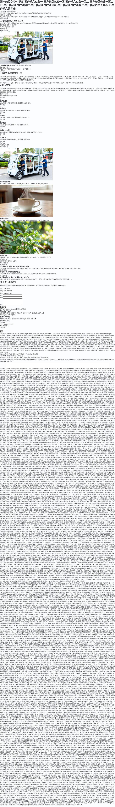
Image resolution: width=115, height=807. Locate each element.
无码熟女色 (105, 739)
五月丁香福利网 (7, 654)
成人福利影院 (86, 562)
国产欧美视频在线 (76, 372)
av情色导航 (99, 734)
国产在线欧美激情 (35, 381)
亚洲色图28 (33, 745)
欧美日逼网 (49, 621)
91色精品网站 (36, 700)
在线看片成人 (98, 410)
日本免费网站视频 (9, 503)
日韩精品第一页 (23, 754)
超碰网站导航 (9, 409)
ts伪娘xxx (60, 760)
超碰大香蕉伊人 (66, 780)
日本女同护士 (65, 399)
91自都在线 (55, 662)
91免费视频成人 (88, 566)
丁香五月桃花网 (83, 440)
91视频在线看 (82, 662)
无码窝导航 (68, 643)
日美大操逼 (29, 619)
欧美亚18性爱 (18, 615)
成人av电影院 (4, 617)
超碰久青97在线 (93, 669)
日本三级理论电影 (15, 547)
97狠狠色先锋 (106, 619)
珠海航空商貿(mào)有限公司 (19, 348)
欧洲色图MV (102, 688)
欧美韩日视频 (50, 379)
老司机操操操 (16, 385)
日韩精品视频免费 (8, 457)
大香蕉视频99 (28, 625)
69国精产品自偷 (78, 802)
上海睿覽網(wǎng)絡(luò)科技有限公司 (72, 340)
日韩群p (54, 793)
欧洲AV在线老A (88, 704)
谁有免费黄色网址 (98, 422)
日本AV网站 (69, 595)
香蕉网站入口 (27, 601)
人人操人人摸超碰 (26, 787)
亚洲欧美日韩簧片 (25, 702)
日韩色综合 (75, 756)
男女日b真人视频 (13, 433)
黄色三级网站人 (100, 494)
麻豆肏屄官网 (27, 447)
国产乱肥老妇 (18, 453)
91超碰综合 (28, 676)
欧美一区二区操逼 (66, 446)
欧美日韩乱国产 (80, 521)
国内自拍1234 (23, 710)
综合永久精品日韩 (12, 514)
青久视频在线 (71, 386)
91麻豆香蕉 (52, 728)
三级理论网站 (7, 407)
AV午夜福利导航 (98, 767)
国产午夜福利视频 (87, 446)
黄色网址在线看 (109, 540)
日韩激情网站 (16, 390)
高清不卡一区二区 (47, 492)
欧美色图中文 (33, 739)
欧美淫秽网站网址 (28, 505)
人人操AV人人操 (68, 584)
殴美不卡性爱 (98, 627)
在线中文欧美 (83, 508)
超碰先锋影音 (54, 791)
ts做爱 (71, 640)
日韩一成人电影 (83, 466)
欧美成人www (91, 671)
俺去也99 (2, 769)
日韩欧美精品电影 (47, 446)
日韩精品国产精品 (21, 715)
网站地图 (9, 363)
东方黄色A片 (36, 736)
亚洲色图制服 (62, 789)
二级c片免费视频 (103, 516)
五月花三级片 (55, 802)
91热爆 (83, 584)
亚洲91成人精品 (55, 458)
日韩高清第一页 (73, 760)
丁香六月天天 (82, 556)
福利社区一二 (35, 506)
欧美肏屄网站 (105, 446)
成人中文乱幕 (4, 399)
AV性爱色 (93, 588)
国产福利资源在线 (38, 372)
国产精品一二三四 (45, 388)
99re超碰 (108, 684)
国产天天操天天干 (73, 680)
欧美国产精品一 (43, 481)
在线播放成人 (26, 553)
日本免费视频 (109, 614)
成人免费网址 (105, 471)
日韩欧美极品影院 (70, 418)
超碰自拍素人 (62, 665)
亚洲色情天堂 (52, 423)
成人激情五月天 (51, 455)
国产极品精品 (48, 532)
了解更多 (2, 71)
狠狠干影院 (39, 724)
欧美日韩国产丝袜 (28, 512)
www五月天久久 (28, 595)
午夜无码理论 (6, 704)
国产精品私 (36, 619)
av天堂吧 (48, 802)
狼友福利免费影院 (94, 392)
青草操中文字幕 (41, 628)
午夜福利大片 (37, 436)
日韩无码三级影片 (86, 651)
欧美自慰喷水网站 (76, 682)
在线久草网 (83, 795)
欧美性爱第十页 (60, 418)
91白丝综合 (62, 614)
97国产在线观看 (99, 434)
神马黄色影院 (41, 771)
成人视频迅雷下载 (36, 601)
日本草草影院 (87, 789)
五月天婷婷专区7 (34, 749)
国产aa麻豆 (12, 747)
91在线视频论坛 (89, 482)
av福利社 (85, 776)
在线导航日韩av (8, 604)
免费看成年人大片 (31, 455)
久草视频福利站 (30, 386)
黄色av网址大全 (29, 446)
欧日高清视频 (40, 678)
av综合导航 (110, 728)
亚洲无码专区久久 (44, 490)
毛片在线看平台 (93, 394)
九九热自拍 (53, 767)
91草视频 (11, 767)
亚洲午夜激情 (30, 492)
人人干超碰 (9, 608)
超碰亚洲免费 (63, 662)
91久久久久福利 (46, 403)
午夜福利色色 (92, 388)
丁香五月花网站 (75, 409)
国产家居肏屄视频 (44, 470)
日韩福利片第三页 (92, 390)
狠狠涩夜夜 (22, 804)
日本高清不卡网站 (82, 721)
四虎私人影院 (25, 732)
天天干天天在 (110, 765)
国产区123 (79, 686)
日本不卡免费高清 (65, 490)
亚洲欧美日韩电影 (61, 501)
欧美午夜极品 (36, 462)
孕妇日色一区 (77, 503)
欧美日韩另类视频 (81, 453)
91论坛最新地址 (78, 691)
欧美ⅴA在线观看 (68, 615)
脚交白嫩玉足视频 (70, 423)
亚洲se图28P (106, 804)
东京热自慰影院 (76, 486)
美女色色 (20, 736)
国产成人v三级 (45, 462)
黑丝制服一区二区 (78, 566)
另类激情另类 (93, 664)
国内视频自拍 (86, 545)
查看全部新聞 (4, 263)
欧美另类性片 (66, 409)
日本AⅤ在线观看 (44, 664)
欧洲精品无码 (84, 505)
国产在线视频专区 (82, 512)
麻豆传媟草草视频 (99, 540)
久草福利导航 (101, 599)
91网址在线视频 (6, 614)
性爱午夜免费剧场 (68, 621)
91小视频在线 (55, 632)
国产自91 (76, 710)
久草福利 (96, 686)
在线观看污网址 (109, 492)
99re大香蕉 (48, 584)
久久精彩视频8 (99, 558)
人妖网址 (29, 791)
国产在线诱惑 (11, 438)
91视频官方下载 (40, 377)
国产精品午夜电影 (57, 409)
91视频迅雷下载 (57, 434)
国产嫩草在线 (58, 717)
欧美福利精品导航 (72, 667)
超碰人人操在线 (105, 743)
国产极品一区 (26, 560)
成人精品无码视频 (99, 525)
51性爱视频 (5, 726)
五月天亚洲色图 (78, 640)
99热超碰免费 (98, 773)
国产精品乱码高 (90, 521)
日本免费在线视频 (16, 717)
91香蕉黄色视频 (40, 373)
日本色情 (13, 791)
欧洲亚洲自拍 (80, 455)
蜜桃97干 (7, 791)
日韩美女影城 (90, 525)
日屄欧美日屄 (32, 603)
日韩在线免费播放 (106, 436)
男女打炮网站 (43, 551)
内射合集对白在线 (106, 429)
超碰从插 (91, 784)
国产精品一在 (66, 536)
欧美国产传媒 (104, 724)
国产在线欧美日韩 (104, 505)
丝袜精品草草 (46, 595)
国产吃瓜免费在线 (91, 523)
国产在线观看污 (53, 425)
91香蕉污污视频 (11, 556)
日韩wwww (93, 675)
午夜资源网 (69, 708)
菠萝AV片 (30, 778)
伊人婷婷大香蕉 (21, 778)
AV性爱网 (92, 734)
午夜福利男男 (8, 381)
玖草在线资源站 (9, 586)
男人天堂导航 (49, 800)
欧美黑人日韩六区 (65, 604)
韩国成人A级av (33, 780)
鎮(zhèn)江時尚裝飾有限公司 (51, 338)
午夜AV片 (15, 658)
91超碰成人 (74, 689)
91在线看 (91, 736)
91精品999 (90, 673)
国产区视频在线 (103, 501)
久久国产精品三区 (43, 721)
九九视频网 (9, 658)
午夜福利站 (86, 802)
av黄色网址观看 (92, 516)
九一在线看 (55, 787)
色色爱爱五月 (24, 749)
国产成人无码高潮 (32, 370)
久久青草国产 (52, 697)
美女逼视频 (20, 782)
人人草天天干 (18, 686)
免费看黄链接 (21, 688)
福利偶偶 (76, 750)
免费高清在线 (107, 542)
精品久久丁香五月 (24, 691)
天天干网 (18, 787)
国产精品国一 (4, 479)
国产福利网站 (9, 567)
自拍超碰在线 (64, 763)
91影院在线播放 (102, 399)
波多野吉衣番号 (101, 462)
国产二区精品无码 (65, 508)
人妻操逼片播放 (36, 675)
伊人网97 (88, 715)
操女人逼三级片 (56, 619)
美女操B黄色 (76, 675)
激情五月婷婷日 (4, 521)
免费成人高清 (60, 484)
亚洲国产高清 (68, 479)
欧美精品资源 (106, 534)
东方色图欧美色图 (31, 477)
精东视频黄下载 (81, 660)
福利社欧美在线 (49, 555)
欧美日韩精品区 (57, 536)
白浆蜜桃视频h (86, 375)
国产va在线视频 (33, 471)
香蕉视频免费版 (17, 531)
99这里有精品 (62, 784)
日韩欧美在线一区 (98, 519)
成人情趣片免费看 (12, 484)
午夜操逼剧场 (95, 632)
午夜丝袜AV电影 (64, 782)
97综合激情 (39, 665)
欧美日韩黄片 (101, 457)
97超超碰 (43, 608)
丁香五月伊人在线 (69, 492)
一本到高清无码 (47, 773)
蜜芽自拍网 (48, 671)
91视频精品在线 (75, 458)
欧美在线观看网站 (13, 399)
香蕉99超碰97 (77, 593)
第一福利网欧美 (73, 431)
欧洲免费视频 (41, 396)
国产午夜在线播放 (7, 529)
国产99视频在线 (43, 422)
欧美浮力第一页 (4, 771)
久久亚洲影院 (9, 543)
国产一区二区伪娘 (80, 492)
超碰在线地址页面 (43, 702)
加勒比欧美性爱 (87, 386)
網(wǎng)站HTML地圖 (32, 355)
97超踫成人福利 (50, 682)
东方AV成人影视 (37, 604)
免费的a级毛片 (52, 484)
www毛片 (29, 591)
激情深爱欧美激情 (49, 466)
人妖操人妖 (6, 623)
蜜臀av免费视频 (12, 377)
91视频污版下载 (25, 392)
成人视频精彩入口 (22, 665)
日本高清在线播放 (108, 551)
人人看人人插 (49, 556)
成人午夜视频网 (63, 521)
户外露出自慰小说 (109, 758)
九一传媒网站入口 (42, 617)
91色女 (92, 739)
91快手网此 (110, 749)
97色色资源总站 (63, 601)
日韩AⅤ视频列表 (7, 641)
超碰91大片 (68, 593)
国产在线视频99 (85, 444)
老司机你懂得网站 (35, 756)
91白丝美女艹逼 (4, 501)
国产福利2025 (73, 769)
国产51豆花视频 (24, 630)
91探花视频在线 (18, 543)
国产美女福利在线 (93, 427)
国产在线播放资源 (18, 464)
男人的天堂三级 (82, 399)
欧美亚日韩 (58, 689)
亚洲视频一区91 (74, 734)
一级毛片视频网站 (16, 553)
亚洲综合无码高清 (56, 516)
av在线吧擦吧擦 (97, 414)
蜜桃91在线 (59, 702)
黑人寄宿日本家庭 (83, 730)
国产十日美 (109, 771)
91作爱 (42, 785)
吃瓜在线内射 (54, 512)
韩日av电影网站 (34, 684)
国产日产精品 (88, 418)
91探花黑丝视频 (85, 599)
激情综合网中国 (42, 660)
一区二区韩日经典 (46, 619)
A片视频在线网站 (63, 431)
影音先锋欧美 (105, 588)
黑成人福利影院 (88, 471)
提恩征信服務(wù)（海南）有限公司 (19, 351)
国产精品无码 (15, 460)
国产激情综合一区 (21, 610)
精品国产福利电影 (89, 410)
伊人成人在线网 (84, 734)
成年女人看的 (27, 562)
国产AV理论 (40, 671)
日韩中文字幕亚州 (5, 460)
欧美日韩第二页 (7, 418)
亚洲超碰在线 (32, 569)
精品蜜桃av (26, 802)
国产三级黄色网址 (105, 536)
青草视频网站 (90, 743)
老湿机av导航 (10, 686)
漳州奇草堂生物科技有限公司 (77, 351)
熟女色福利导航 (86, 778)
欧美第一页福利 (21, 534)
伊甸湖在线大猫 (11, 446)
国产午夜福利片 (101, 523)
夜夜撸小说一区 (88, 385)
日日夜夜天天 (73, 470)
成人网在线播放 (16, 652)
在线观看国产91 (96, 723)
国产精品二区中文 (5, 553)
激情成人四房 (94, 486)
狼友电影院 (42, 634)
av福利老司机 (74, 712)
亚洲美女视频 (74, 381)
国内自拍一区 (27, 508)
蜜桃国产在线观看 (64, 394)
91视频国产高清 (59, 379)
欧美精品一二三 (23, 398)
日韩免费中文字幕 (23, 482)
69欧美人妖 (100, 717)
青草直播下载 (63, 392)
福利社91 (62, 593)
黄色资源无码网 (53, 553)
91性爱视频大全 (57, 715)
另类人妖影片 (20, 549)
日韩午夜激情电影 (89, 558)
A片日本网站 (81, 603)
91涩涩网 (2, 787)
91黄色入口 (19, 784)
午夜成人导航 (95, 634)
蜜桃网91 (100, 802)
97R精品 (94, 651)
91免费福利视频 (14, 416)
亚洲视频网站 (50, 510)
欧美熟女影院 (82, 390)
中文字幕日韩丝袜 (95, 449)
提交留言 (3, 308)
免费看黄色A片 (19, 442)
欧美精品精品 (81, 470)
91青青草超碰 (43, 754)
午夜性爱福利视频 (11, 451)
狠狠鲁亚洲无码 (78, 412)
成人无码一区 (4, 784)
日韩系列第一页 (31, 431)
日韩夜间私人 (37, 453)
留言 (1, 306)
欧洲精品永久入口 (30, 728)
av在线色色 (87, 726)
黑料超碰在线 (22, 455)
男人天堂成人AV (35, 638)
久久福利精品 (75, 743)
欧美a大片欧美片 (53, 514)
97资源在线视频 (27, 693)
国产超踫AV (50, 798)
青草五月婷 (9, 800)
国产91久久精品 (33, 440)
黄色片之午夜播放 (58, 739)
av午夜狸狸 (9, 603)
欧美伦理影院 (34, 392)
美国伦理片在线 (43, 494)
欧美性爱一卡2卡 (50, 806)
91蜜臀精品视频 (36, 597)
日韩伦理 (25, 606)
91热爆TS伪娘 (52, 749)
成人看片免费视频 (101, 506)
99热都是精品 (100, 623)
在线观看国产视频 (85, 447)
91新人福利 (102, 706)
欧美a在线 (68, 765)
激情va (2, 612)
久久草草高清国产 (5, 638)
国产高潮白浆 (108, 566)
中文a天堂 (25, 774)
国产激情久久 (77, 784)
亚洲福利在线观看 (86, 534)
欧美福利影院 (8, 628)
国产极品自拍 (30, 410)
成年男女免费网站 (68, 532)
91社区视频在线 (107, 484)
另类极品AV (104, 719)
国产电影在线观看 (40, 379)
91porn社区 (22, 675)
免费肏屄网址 (19, 403)
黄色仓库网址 (35, 797)
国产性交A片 (55, 758)
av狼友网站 (44, 697)
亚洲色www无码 (47, 724)
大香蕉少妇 (74, 628)
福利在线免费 (107, 558)
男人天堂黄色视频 (78, 510)
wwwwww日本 (12, 676)
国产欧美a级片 (71, 385)
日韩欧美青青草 (46, 597)
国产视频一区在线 (82, 501)
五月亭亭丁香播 (34, 416)
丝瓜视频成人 (9, 560)
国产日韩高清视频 (95, 436)
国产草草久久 (71, 761)
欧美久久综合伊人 (15, 771)
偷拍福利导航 (94, 451)
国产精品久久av (105, 538)
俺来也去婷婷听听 (55, 752)
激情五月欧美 (13, 591)
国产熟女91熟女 (97, 732)
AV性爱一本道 (52, 754)
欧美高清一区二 (100, 512)
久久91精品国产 (15, 566)
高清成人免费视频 (72, 427)
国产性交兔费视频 (109, 519)
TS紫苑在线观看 (9, 763)
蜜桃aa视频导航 (51, 628)
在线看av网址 (96, 658)
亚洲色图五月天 (37, 420)
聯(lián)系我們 (48, 13)
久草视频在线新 (99, 398)
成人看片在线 (77, 567)
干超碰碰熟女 (111, 453)
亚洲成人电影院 (109, 780)
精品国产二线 (75, 466)
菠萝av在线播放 (45, 638)
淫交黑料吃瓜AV (89, 549)
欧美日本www (67, 773)
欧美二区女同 (68, 542)
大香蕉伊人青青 (23, 721)
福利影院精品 (77, 497)
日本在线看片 (7, 473)
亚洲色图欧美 (56, 671)
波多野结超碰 (63, 390)
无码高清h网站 (48, 732)
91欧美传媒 (57, 774)
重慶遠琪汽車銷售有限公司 (71, 342)
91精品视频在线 (81, 523)
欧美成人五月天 (68, 567)
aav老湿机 (18, 763)
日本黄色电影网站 (108, 793)
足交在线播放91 (33, 385)
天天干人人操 (99, 601)
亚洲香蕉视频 (69, 538)
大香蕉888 (9, 785)
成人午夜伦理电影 (13, 414)
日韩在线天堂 (79, 414)
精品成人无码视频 (87, 503)
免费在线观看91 (13, 597)
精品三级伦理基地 (105, 497)
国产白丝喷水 (36, 508)
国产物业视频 (55, 638)
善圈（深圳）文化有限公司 (94, 338)
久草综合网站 (87, 634)
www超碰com (25, 699)
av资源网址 (20, 750)
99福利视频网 (86, 593)
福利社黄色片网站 (73, 390)
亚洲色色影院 (26, 638)
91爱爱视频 (26, 634)
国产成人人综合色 (45, 516)
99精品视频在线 (87, 749)
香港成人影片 (32, 398)
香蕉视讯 (41, 717)
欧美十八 (21, 658)
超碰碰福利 (65, 717)
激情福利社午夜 (92, 383)
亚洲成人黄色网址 (99, 673)
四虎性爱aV (36, 712)
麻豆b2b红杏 (100, 689)
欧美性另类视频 (58, 737)
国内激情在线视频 (88, 468)
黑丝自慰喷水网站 (71, 482)
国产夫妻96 (60, 765)
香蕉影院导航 (67, 785)
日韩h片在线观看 (37, 403)
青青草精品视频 (23, 423)
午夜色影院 (35, 784)
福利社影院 (80, 769)
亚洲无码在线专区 (92, 529)
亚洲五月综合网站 (79, 506)
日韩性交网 (106, 784)
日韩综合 (112, 785)
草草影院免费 (76, 658)
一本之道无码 (38, 492)
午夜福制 (74, 723)
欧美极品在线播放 (79, 488)
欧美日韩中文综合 (9, 497)
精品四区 (100, 758)
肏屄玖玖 (81, 680)
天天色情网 (59, 719)
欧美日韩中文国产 (85, 481)
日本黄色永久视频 (38, 615)
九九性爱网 (15, 752)
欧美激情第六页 (84, 553)
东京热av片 (36, 791)
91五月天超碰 (61, 778)
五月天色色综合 (83, 420)
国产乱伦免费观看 (29, 442)
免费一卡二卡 (102, 765)
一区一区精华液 (97, 804)
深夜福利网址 (27, 784)
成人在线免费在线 (16, 638)
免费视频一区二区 (35, 516)
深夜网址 (8, 700)
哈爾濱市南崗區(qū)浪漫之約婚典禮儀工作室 (72, 344)
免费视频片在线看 (69, 519)
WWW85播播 (6, 660)
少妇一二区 (39, 782)
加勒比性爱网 (39, 399)
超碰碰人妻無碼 (22, 734)
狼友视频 (6, 745)
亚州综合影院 (33, 806)
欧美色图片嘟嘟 (64, 531)
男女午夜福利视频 (18, 475)
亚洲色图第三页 (51, 608)
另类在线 (106, 660)
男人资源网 (94, 802)
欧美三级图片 (28, 372)
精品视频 (66, 730)
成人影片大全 (93, 442)
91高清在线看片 (87, 414)
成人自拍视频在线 (98, 566)
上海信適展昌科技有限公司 (38, 351)
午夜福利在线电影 (85, 373)
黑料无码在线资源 (95, 553)
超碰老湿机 (94, 756)
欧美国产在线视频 (69, 464)
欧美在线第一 (111, 431)
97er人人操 (11, 610)
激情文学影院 (45, 767)
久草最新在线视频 (50, 464)
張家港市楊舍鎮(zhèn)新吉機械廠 (33, 337)
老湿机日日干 (72, 475)
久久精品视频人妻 (47, 536)
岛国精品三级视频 (18, 444)
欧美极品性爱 (68, 684)
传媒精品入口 (42, 385)
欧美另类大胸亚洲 (49, 497)
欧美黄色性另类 (76, 403)
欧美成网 (19, 747)
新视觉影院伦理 (51, 385)
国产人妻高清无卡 (12, 477)
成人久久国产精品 (29, 782)
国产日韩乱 (104, 647)
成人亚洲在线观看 (18, 505)
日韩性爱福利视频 (37, 543)
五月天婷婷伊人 (71, 540)
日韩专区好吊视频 (74, 678)
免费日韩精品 (99, 484)
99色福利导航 (48, 780)
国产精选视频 (12, 420)
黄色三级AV (59, 728)
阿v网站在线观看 (25, 789)
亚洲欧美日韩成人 (26, 614)
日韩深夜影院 (55, 782)
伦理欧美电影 (14, 386)
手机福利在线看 (67, 403)
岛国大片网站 (89, 370)
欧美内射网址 (54, 518)
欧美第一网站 (13, 412)
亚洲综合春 (26, 706)
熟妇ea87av (63, 632)
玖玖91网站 (106, 584)
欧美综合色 (94, 617)
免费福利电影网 (71, 455)
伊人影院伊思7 (6, 736)
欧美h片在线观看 (69, 488)
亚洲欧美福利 (80, 482)
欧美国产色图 (62, 512)
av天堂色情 (14, 704)
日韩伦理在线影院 (11, 492)
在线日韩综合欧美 (18, 562)
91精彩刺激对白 (52, 398)
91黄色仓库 (26, 747)
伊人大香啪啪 (54, 665)
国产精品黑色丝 (19, 555)
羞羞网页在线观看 (98, 543)
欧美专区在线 (27, 403)
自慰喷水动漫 (22, 477)
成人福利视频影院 (88, 780)
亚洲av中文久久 (97, 372)
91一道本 (80, 726)
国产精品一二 (109, 457)
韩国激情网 (44, 614)
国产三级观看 (15, 495)
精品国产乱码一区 (20, 497)
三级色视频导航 (101, 508)
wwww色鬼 (18, 684)
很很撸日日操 (20, 446)
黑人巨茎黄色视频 (25, 490)
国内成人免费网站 (58, 492)
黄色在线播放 (33, 482)
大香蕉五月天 (78, 632)
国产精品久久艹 (49, 771)
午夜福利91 (106, 732)
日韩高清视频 (77, 545)
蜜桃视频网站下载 (60, 497)
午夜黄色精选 (54, 627)
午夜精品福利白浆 (60, 747)
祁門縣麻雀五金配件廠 (54, 350)
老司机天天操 (30, 536)
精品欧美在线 (16, 418)
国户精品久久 (52, 656)
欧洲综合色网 (87, 632)
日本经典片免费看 (102, 388)
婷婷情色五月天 (100, 721)
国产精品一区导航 (58, 401)
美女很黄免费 (16, 689)
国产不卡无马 (36, 787)
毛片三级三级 (42, 460)
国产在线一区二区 (83, 392)
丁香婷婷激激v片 (90, 494)
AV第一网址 (21, 773)
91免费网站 (11, 784)
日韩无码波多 (13, 780)
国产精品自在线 (48, 549)
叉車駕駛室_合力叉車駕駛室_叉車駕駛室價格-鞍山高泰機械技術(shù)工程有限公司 (55, 346)
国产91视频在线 (42, 471)
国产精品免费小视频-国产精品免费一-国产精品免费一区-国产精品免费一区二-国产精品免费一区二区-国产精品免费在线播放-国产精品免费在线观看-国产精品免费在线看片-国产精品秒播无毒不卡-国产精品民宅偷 (57, 5)
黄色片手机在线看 (28, 538)
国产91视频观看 (59, 396)
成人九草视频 (66, 689)
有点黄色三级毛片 (28, 475)
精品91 (49, 693)
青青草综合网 (19, 512)
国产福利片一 (33, 396)
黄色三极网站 (88, 401)
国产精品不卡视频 (5, 370)
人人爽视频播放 (41, 455)
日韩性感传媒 (52, 617)
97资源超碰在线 (4, 723)
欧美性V (34, 588)
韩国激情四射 (92, 689)
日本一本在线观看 (36, 434)
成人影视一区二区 (24, 427)
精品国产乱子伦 (70, 804)
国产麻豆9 (31, 798)
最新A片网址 (65, 603)
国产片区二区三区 (57, 532)
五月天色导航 (80, 739)
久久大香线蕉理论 (98, 401)
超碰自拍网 (76, 615)
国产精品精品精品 (59, 412)
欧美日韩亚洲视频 (59, 410)
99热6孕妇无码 (33, 623)
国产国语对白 (89, 771)
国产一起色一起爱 (84, 449)
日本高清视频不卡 (50, 519)
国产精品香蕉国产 (39, 538)
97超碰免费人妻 (106, 593)
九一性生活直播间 (22, 798)
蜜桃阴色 (96, 662)
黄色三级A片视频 (71, 512)
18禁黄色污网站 (33, 484)
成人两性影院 (4, 767)
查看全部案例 (4, 147)
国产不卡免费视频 (18, 558)
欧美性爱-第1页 (61, 370)
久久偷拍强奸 (18, 409)
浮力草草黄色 (90, 737)
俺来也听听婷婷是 (53, 625)
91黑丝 (96, 641)
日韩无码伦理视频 (104, 427)
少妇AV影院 (52, 702)
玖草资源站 (105, 782)
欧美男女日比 (110, 523)
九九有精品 (70, 632)
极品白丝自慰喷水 (87, 543)
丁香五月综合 (34, 542)
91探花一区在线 (51, 688)
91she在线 (80, 704)
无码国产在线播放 (21, 431)
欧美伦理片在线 (69, 506)
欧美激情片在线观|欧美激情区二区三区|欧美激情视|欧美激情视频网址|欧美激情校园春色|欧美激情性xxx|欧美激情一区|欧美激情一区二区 (45, 582)
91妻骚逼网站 (34, 652)
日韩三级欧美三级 (65, 736)
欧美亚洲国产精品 (72, 518)
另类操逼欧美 (66, 381)
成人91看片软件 (39, 734)
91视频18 (78, 625)
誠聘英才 (52, 17)
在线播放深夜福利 (88, 555)
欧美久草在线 (48, 785)
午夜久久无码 (37, 708)
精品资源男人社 (26, 457)
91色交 (43, 649)
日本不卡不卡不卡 (25, 785)
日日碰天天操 (5, 482)
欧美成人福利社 (51, 414)
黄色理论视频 (83, 643)
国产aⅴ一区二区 (90, 398)
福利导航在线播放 (47, 562)
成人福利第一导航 (103, 630)
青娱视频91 (15, 721)
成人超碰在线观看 (95, 612)
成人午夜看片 (79, 464)
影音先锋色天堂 (61, 749)
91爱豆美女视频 (6, 713)
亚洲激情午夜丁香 (102, 664)
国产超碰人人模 (51, 386)
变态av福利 (98, 739)
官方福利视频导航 (30, 510)
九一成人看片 (4, 795)
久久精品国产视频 (76, 647)
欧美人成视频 (52, 482)
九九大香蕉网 (54, 761)
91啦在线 (6, 591)
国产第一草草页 (34, 405)
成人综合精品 (5, 547)
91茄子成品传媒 (14, 649)
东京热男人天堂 (103, 641)
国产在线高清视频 (43, 370)
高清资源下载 (12, 564)
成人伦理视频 (8, 505)
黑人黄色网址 (36, 614)
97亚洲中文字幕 (44, 752)
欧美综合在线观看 (53, 481)
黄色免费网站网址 (46, 787)
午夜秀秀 (41, 795)
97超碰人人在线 (35, 612)
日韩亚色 (4, 676)
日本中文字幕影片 (21, 760)
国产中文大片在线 (84, 381)
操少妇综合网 (87, 723)
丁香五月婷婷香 (105, 532)
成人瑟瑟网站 (103, 615)
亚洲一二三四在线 (100, 521)
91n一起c (54, 586)
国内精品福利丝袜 (23, 440)
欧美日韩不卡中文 (24, 495)
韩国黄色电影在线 (99, 780)
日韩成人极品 (15, 518)
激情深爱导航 (105, 379)
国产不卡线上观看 (23, 499)
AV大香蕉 (93, 774)
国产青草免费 (47, 527)
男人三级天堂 (43, 499)
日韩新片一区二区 (49, 676)
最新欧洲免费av (4, 542)
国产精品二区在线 (28, 464)
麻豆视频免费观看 (18, 608)
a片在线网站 (69, 617)
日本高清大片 (110, 499)
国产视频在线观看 (58, 503)
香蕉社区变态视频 (47, 434)
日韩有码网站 (17, 590)
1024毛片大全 (16, 614)
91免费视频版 (44, 673)
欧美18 (73, 627)
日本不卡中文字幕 (43, 591)
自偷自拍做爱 (69, 599)
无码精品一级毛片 (90, 423)
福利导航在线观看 (63, 529)
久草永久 (37, 776)
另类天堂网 (33, 621)
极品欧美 (52, 630)
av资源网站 (12, 798)
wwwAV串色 (58, 734)
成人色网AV (86, 713)
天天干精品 (85, 784)
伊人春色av (70, 749)
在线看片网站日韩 (58, 468)
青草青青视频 (20, 372)
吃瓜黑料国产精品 (69, 422)
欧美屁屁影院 (14, 482)
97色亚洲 (12, 601)
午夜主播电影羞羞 (40, 412)
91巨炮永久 (63, 802)
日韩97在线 (29, 586)
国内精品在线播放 (78, 434)
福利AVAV (21, 776)
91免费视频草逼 (67, 447)
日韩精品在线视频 (96, 547)
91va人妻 (64, 619)
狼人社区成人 (63, 462)
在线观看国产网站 (32, 525)
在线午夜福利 (18, 669)
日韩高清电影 (22, 704)
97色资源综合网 (82, 689)
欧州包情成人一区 (95, 741)
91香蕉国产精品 (34, 551)
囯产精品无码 (80, 398)
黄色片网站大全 (91, 754)
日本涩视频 (59, 682)
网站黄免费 (82, 737)
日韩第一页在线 (60, 423)
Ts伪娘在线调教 (104, 652)
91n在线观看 (60, 706)
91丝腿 (42, 732)
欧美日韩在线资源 (81, 527)
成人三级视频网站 (43, 440)
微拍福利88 (50, 686)
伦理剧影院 (18, 724)
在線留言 (8, 15)
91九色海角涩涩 (79, 752)
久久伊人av (41, 745)
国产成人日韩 (54, 664)
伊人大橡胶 (56, 724)
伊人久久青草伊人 (57, 584)
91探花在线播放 (11, 588)
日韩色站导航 (51, 706)
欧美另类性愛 (77, 664)
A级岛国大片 (92, 710)
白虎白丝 (72, 717)
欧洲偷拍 (84, 682)
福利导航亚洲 (8, 693)
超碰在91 (46, 804)
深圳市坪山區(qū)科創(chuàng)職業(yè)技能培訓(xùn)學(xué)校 (29, 350)
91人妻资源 (107, 802)
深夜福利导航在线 (46, 640)
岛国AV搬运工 (91, 697)
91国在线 (63, 752)
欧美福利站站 (98, 482)
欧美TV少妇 (35, 723)
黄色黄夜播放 (64, 669)
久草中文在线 (63, 453)
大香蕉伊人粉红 (30, 688)
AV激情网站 (46, 651)
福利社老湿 (76, 795)
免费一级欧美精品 (72, 392)
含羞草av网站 (15, 691)
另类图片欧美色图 (62, 680)
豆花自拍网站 (87, 654)
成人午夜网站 (69, 412)
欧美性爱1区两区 (72, 501)
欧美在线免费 (43, 427)
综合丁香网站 (49, 373)
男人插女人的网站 (34, 529)
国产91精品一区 (108, 488)
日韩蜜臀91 (69, 724)
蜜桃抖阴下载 (106, 797)
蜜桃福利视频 (32, 678)
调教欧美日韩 (22, 501)
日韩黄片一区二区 (74, 514)
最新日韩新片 (23, 407)
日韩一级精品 (39, 804)
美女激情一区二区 (88, 479)
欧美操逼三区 (22, 479)
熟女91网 (88, 699)
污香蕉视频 (94, 630)
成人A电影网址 (63, 791)
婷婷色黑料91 (61, 590)
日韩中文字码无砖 (65, 440)
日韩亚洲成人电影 (70, 610)
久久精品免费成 (4, 750)
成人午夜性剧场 (17, 606)
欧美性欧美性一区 (87, 732)
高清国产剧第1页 (57, 381)
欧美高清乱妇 (41, 477)
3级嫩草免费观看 (50, 593)
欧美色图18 (8, 652)
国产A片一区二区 (41, 479)
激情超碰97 (96, 621)
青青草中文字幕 (14, 458)
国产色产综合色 (6, 392)
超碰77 (68, 628)
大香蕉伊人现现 (41, 603)
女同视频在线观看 (40, 688)
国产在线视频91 (45, 436)
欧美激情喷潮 (57, 505)
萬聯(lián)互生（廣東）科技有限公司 (50, 335)
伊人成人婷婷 (61, 673)
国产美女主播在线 (53, 427)
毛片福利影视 (103, 416)
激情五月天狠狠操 (103, 442)
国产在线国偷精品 (105, 409)
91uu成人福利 (37, 726)
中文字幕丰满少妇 (50, 719)
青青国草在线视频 (89, 434)
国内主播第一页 (87, 542)
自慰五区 (107, 689)
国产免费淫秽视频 (87, 532)
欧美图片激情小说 (30, 549)
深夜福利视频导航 (98, 386)
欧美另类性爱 (83, 710)
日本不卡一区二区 (53, 494)
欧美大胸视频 (20, 527)
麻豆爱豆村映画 (51, 760)
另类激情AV (16, 695)
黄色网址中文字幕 (5, 490)
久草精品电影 (94, 649)
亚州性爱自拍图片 (53, 614)
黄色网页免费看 (61, 595)
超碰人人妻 (109, 700)
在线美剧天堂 (68, 468)
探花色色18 (110, 615)
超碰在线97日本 (57, 785)
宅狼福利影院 (63, 457)
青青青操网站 (102, 667)
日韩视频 (93, 606)
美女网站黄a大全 (80, 519)
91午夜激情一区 (48, 372)
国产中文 (61, 647)
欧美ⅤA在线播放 (93, 615)
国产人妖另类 (54, 649)
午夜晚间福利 (98, 556)
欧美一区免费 (98, 473)
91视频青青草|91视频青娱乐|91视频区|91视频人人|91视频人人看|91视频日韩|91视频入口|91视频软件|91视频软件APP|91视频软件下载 (70, 571)
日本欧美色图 (36, 608)
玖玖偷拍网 (42, 758)
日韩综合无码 (76, 377)
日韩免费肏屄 (72, 798)
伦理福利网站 (37, 429)
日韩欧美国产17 (22, 713)
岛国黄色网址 (83, 383)
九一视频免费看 (26, 763)
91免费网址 (33, 789)
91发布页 (44, 625)
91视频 (77, 717)
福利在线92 (52, 588)
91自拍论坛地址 (10, 383)
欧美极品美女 (49, 449)
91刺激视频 (82, 676)
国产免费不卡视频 (92, 518)
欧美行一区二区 (30, 534)
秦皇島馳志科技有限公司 (50, 337)
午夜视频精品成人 (41, 545)
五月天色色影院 (103, 617)
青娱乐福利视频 (101, 760)
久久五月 (43, 693)
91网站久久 (74, 676)
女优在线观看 (109, 745)
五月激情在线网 (27, 615)
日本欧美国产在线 (53, 712)
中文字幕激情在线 (95, 490)
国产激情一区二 (33, 494)
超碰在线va (100, 603)
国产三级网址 (45, 763)
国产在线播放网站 (103, 451)
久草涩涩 (107, 726)
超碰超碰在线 (109, 595)
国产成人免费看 (106, 372)
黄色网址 (96, 771)
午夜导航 (97, 652)
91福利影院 (41, 802)
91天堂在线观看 (80, 540)
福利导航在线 (106, 556)
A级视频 (13, 760)
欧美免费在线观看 (109, 460)
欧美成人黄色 (27, 664)
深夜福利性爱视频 (38, 409)
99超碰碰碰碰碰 (100, 745)
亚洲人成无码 (73, 603)
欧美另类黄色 (44, 506)
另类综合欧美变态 (76, 787)
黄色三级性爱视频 (38, 532)
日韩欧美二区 (102, 531)
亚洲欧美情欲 (22, 591)
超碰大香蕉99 (27, 667)
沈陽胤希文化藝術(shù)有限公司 (96, 351)
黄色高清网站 (89, 519)
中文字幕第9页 (6, 516)
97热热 (2, 791)
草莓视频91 (93, 693)
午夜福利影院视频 (96, 375)
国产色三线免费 (4, 388)
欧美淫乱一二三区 (75, 758)
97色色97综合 (28, 697)
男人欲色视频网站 (5, 462)
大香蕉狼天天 (29, 651)
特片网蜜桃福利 (96, 405)
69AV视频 (111, 795)
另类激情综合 (76, 447)
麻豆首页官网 (44, 590)
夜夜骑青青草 (78, 551)
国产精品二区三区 (93, 440)
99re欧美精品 (98, 584)
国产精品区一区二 (99, 479)
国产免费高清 (51, 499)
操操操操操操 (7, 518)
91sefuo (35, 591)
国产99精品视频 (86, 536)
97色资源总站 (34, 717)
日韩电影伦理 (28, 401)
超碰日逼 (5, 643)
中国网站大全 (97, 510)
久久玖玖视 (16, 739)
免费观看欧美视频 (18, 506)
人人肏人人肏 (14, 754)
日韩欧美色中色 (93, 531)
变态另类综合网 (97, 704)
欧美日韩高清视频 (95, 379)
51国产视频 (88, 769)
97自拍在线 (98, 737)
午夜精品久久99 (9, 684)
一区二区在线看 (48, 410)
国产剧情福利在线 (92, 399)
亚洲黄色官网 (47, 586)
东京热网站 (39, 627)
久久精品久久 (86, 490)
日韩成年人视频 (21, 451)
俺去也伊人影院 (9, 667)
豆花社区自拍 (75, 700)
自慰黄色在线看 (100, 712)
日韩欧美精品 (58, 466)
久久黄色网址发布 (67, 442)
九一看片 (110, 723)
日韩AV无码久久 (18, 508)
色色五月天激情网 (5, 761)
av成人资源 (110, 636)
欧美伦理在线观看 (8, 532)
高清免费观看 (50, 542)
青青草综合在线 (108, 433)
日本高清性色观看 (108, 410)
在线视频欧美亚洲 (85, 547)
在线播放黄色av (109, 494)
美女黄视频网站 (27, 429)
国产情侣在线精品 (80, 370)
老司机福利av (53, 765)
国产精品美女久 (30, 412)
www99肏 (68, 695)
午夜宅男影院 (57, 780)
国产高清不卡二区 (38, 567)
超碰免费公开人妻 (98, 542)
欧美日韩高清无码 (66, 375)
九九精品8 (13, 723)
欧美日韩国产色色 (18, 647)
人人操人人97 (100, 710)
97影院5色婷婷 (70, 590)
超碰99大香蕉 (107, 590)
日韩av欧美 (82, 773)
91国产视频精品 (68, 379)
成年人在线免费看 (61, 455)
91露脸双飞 (72, 586)
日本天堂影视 (14, 501)
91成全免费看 (19, 797)
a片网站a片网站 (12, 569)
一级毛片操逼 (42, 566)
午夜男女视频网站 (79, 538)
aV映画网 (7, 741)
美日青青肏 (99, 586)
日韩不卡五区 (65, 774)
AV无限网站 (109, 610)
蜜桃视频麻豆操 (67, 444)
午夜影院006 (18, 595)
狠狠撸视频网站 (57, 372)
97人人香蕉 (63, 591)
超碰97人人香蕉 (68, 401)
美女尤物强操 (67, 612)
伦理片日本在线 (57, 444)
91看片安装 (50, 747)
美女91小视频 (69, 691)
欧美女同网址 (22, 525)
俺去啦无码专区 (24, 584)
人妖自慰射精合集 (84, 667)
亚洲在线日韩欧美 (54, 531)
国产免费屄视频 (25, 566)
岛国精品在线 (58, 442)
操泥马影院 (28, 723)
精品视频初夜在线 (98, 625)
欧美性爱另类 (92, 721)
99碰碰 (19, 588)
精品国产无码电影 (39, 503)
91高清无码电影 (9, 706)
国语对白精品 (72, 619)
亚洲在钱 (41, 593)
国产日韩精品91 (74, 516)
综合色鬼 (58, 654)
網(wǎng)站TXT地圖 (19, 355)
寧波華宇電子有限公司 (51, 344)
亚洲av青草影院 (45, 632)
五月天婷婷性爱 (26, 394)
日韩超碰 (93, 599)
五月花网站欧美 (45, 521)
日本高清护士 (39, 534)
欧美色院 (62, 721)
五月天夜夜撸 (78, 595)
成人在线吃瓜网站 (64, 425)
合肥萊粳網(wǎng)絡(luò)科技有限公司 (28, 335)
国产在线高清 (68, 566)
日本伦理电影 (8, 475)
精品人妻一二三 (80, 627)
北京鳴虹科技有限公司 (22, 338)
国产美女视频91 (107, 407)
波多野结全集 (4, 440)
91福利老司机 (38, 669)
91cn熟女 (87, 601)
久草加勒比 (27, 593)
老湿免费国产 (101, 684)
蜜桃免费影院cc (106, 418)
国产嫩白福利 (66, 466)
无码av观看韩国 (66, 756)
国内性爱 (41, 800)
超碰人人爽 (77, 797)
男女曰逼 (107, 604)
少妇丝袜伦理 (46, 601)
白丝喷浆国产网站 (52, 525)
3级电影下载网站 (101, 671)
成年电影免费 (15, 370)
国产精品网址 (40, 486)
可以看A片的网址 (7, 390)
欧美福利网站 (10, 724)
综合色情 (95, 691)
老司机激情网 (10, 615)
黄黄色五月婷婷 (108, 475)
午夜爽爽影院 (46, 420)
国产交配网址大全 (93, 501)
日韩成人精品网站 (107, 682)
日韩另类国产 (23, 370)
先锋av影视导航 (80, 715)
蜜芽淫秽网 (74, 726)
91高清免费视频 (70, 651)
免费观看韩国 (52, 506)
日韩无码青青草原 (64, 712)
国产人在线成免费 (21, 540)
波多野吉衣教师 (43, 390)
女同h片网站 (110, 730)
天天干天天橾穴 (57, 704)
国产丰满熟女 (14, 516)
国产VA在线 (100, 645)
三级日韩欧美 (59, 377)
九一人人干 (6, 717)
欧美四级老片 (48, 486)
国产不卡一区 (50, 442)
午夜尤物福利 (86, 595)
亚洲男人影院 (26, 590)
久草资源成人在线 (32, 610)
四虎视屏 (11, 728)
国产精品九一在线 (77, 468)
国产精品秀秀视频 (39, 449)
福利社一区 (58, 676)
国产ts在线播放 (80, 423)
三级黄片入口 (35, 390)
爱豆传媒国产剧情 (40, 558)
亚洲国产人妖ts (67, 795)
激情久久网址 (77, 442)
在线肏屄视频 (72, 704)
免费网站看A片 (76, 444)
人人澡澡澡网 (93, 730)
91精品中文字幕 (44, 547)
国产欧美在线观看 (34, 499)
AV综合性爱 (105, 737)
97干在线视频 (4, 778)
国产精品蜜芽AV (72, 662)
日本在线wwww (29, 658)
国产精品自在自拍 (18, 538)
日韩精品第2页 (11, 527)
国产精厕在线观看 (61, 460)
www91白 (16, 603)
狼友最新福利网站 (41, 747)
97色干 (99, 693)
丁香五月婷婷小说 (7, 488)
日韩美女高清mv (85, 409)
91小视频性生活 (85, 588)
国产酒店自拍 (70, 778)
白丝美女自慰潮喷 (40, 438)
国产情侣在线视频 (77, 473)
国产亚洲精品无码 (109, 386)
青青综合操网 (34, 634)
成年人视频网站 (42, 484)
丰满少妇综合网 (48, 730)
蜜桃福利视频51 (33, 460)
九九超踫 (83, 754)
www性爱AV (82, 760)
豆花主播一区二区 (7, 464)
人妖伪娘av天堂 (89, 614)
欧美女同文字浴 (10, 555)
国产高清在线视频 (16, 462)
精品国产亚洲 (110, 562)
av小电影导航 (16, 749)
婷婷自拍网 (77, 745)
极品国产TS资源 (57, 615)
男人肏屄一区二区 (33, 800)
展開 (1, 333)
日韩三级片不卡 (84, 612)
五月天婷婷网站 (78, 407)
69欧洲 (14, 665)
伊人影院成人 (38, 773)
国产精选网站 (22, 523)
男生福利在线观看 (54, 383)
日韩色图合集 (24, 739)
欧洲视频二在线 (53, 457)
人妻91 (99, 588)
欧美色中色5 (105, 747)
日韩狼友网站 (8, 774)
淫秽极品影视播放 (8, 510)
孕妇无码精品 (109, 512)
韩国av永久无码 (8, 699)
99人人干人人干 (50, 769)
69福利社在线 (60, 695)
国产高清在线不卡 (81, 462)
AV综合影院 (56, 800)
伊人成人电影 (50, 623)
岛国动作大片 (91, 636)
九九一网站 (40, 737)
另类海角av (42, 623)
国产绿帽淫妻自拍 (99, 385)
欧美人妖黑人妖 (21, 556)
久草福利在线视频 (70, 558)
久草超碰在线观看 (43, 425)
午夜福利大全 (105, 449)
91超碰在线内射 (35, 706)
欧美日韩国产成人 (40, 643)
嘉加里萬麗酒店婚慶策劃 (90, 340)
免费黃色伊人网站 (89, 800)
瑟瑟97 (37, 658)
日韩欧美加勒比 (81, 560)
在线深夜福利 (88, 538)
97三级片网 (8, 662)
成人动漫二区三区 (108, 438)
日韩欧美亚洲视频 (57, 429)
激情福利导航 (44, 723)
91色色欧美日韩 (92, 765)
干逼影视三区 (57, 449)
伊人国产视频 (96, 532)
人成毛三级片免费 (11, 379)
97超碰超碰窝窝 (86, 647)
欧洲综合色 (27, 599)
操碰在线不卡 (11, 512)
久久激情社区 (7, 634)
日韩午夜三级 (30, 451)
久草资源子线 (102, 678)
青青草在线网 (96, 647)
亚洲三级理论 (23, 800)
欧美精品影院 (80, 385)
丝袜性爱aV (7, 630)
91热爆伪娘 (58, 652)
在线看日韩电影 (45, 495)
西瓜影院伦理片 (74, 425)
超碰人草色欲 (46, 789)
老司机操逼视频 (29, 776)
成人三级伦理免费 (27, 409)
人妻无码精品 (25, 385)
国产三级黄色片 (95, 447)
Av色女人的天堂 (13, 479)
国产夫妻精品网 (15, 392)
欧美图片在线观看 (42, 407)
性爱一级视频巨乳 (28, 669)
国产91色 (49, 634)
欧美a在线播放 (83, 425)
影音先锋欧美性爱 (67, 623)
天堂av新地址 (69, 588)
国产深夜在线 (98, 464)
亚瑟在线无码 (74, 556)
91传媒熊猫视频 (88, 590)
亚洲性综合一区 (55, 508)
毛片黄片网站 (108, 525)
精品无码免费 (79, 471)
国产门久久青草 (15, 490)
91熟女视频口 (56, 726)
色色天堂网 (27, 797)
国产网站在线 (32, 774)
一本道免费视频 (6, 749)
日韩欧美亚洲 (70, 630)
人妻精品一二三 (49, 606)
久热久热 (104, 723)
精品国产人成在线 (89, 455)
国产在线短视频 (44, 416)
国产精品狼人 (26, 531)
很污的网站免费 (48, 505)
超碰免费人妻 (85, 797)
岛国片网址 (22, 643)
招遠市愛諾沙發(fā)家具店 (92, 344)
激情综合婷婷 (27, 488)
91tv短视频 (18, 680)
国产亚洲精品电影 (47, 444)
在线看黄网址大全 (42, 654)
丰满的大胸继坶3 (50, 678)
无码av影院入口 (75, 736)
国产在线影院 (109, 396)
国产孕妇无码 (5, 386)
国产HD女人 (36, 693)
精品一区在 (103, 708)
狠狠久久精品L (10, 787)
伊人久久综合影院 (42, 588)
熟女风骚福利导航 (77, 780)
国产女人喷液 (86, 486)
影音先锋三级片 (100, 700)
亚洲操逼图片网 (84, 693)
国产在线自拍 (50, 412)
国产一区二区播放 (69, 555)
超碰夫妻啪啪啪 (88, 638)
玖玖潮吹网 (66, 743)
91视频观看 (85, 664)
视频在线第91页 (80, 791)
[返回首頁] (8, 11)
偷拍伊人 (53, 667)
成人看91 (87, 739)
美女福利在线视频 (107, 370)
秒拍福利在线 (8, 506)
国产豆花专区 (39, 497)
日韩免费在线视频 (41, 386)
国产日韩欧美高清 (102, 495)
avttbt (57, 593)
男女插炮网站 (7, 422)
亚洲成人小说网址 (21, 712)
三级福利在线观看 (37, 527)
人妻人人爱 (32, 628)
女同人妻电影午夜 (100, 564)
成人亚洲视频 (8, 444)
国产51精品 (55, 634)
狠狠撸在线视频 (91, 495)
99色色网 (73, 638)
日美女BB (52, 750)
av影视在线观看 (98, 551)
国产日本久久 (100, 488)
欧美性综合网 (59, 551)
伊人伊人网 (5, 798)
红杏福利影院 (16, 529)
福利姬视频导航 (19, 383)
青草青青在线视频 (15, 434)
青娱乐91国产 (92, 682)
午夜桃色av (78, 789)
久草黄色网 (47, 599)
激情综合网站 (13, 778)
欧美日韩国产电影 (83, 763)
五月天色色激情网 (13, 789)
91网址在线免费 (79, 771)
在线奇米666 (5, 754)
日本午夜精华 (18, 612)
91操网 (61, 627)
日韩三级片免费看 (65, 636)
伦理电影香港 (31, 545)
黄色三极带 (3, 730)
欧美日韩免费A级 (12, 730)
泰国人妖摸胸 (75, 508)
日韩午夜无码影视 (68, 549)
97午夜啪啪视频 (54, 763)
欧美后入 (14, 736)
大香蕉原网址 (15, 630)
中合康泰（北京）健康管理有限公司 (89, 342)
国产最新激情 (102, 486)
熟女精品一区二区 (35, 686)
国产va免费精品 (80, 422)
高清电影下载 (75, 449)
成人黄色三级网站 (42, 431)
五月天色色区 (89, 791)
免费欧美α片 (46, 512)
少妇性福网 (49, 774)
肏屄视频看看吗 (60, 804)
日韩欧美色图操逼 (105, 381)
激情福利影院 (98, 793)
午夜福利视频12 (30, 497)
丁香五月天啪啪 (76, 375)
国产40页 (21, 597)
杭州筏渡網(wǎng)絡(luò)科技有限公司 (19, 346)
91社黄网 (109, 678)
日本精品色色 (87, 761)
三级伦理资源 (25, 418)
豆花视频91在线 (8, 739)
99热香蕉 (93, 623)
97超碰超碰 (54, 601)
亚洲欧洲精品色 (98, 460)
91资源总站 (46, 627)
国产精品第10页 (14, 396)
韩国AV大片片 (83, 765)
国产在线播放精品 (39, 519)
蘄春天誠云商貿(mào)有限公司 (16, 344)
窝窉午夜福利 (101, 458)
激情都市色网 (28, 375)
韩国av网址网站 (59, 750)
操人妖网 (99, 774)
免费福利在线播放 (24, 388)
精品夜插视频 (18, 560)
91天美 (67, 754)
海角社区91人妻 (54, 669)
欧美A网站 (95, 699)
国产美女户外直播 (35, 518)
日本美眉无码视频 (80, 525)
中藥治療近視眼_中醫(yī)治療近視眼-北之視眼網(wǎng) (44, 340)
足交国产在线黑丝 (108, 774)
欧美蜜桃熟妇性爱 (88, 686)
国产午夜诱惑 (35, 547)
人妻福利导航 (75, 436)
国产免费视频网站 (64, 416)
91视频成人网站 (18, 447)
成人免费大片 (86, 451)
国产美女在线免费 (46, 447)
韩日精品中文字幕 (27, 436)
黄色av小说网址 (15, 732)
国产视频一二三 (35, 662)
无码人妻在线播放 (94, 505)
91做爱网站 (69, 675)
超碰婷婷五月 (28, 420)
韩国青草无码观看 (74, 671)
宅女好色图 (66, 719)
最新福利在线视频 (67, 373)
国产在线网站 (60, 688)
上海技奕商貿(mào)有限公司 (8, 335)
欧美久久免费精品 (70, 564)
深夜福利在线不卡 (66, 505)
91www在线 (35, 641)
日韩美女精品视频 (88, 464)
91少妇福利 (71, 776)
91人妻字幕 (10, 640)
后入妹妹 (89, 785)
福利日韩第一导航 (97, 534)
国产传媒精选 (61, 710)
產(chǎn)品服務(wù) (24, 13)
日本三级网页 (61, 545)
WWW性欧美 (44, 728)
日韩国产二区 (22, 514)
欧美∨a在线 (25, 680)
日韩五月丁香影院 (98, 676)
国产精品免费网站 (35, 458)
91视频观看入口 (35, 590)
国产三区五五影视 (16, 473)
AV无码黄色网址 (55, 490)
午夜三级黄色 (4, 564)
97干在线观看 (43, 656)
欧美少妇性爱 (30, 556)
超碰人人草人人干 (31, 743)
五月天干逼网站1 (54, 721)
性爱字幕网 (32, 584)
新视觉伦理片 (61, 405)
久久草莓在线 (35, 656)
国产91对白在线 (75, 429)
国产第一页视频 (68, 503)
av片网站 (81, 601)
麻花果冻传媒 (97, 370)
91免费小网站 (80, 804)
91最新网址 (33, 691)
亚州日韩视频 (12, 782)
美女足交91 (11, 795)
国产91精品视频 (66, 449)
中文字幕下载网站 (99, 492)
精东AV (90, 776)
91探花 (37, 761)
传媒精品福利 (17, 774)
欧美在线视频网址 (72, 457)
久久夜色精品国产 (46, 429)
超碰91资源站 (45, 708)
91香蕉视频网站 (14, 405)
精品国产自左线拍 (107, 414)
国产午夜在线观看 (39, 556)
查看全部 (2, 97)
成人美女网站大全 (56, 388)
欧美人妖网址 (78, 379)
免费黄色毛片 (30, 519)
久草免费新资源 (83, 394)
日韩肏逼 (49, 704)
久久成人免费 (34, 630)
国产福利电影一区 (30, 373)
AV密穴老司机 (27, 736)
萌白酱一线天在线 (107, 510)
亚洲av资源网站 (14, 702)
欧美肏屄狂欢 (61, 754)
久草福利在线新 (60, 651)
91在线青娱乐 (75, 636)
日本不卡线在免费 (8, 669)
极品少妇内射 (80, 418)
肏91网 (26, 750)
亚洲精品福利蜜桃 (39, 464)
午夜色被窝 (8, 752)
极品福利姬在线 (17, 394)
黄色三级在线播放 (61, 386)
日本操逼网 (16, 636)
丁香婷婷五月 (105, 377)
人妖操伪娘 (67, 723)
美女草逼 (41, 784)
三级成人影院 (54, 521)
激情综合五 (54, 789)
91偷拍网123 (52, 723)
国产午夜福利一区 (53, 392)
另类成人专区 (24, 603)
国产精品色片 (5, 523)
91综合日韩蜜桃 (45, 776)
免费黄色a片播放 (24, 494)
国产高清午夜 (8, 562)
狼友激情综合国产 (41, 760)
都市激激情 (101, 669)
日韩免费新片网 (105, 597)
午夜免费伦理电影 (16, 422)
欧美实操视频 (69, 673)
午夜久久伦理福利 (88, 604)
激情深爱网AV (94, 702)
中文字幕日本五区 (71, 614)
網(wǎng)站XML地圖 (6, 355)
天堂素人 (23, 708)
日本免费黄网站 (97, 407)
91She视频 (76, 617)
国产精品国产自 (75, 547)
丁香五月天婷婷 (32, 407)
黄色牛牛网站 (22, 377)
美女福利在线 (76, 388)
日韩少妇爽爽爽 (74, 782)
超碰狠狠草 (98, 736)
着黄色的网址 (25, 529)
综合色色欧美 (42, 542)
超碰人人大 (106, 586)
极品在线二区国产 (105, 634)
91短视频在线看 (14, 423)
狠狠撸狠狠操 (14, 545)
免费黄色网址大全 (95, 593)
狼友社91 (27, 769)
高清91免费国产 (48, 534)
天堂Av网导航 (71, 789)
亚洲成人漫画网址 (18, 604)
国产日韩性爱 (51, 418)
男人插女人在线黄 (23, 569)
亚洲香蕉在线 (44, 553)
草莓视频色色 (24, 623)
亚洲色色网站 (12, 617)
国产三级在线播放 (64, 693)
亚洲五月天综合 (48, 375)
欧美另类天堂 (39, 549)
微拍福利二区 (8, 394)
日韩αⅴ (12, 797)
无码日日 (29, 632)
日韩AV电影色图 (66, 732)
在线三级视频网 (98, 468)
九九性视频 (13, 745)
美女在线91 (22, 619)
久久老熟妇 (31, 689)
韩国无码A (89, 676)
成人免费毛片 (93, 514)
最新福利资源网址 (85, 429)
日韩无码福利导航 (39, 741)
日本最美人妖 (99, 470)
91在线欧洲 (88, 752)
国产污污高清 (27, 543)
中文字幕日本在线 (28, 503)
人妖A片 (104, 715)
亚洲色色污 (74, 773)
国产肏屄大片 (106, 773)
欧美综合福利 (20, 379)
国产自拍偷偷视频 (79, 621)
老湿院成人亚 (93, 458)
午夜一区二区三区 (47, 488)
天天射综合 (24, 771)
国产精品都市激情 (64, 420)
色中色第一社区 (37, 586)
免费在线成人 (54, 394)
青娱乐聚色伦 (67, 713)
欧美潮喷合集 (20, 466)
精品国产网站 (20, 420)
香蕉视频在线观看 (54, 736)
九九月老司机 (88, 804)
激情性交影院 (26, 422)
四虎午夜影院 (82, 628)
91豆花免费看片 (36, 636)
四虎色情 (99, 682)
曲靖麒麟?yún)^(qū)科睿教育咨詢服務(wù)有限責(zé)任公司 (78, 335)
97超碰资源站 (54, 647)
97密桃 (85, 724)
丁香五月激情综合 (42, 514)
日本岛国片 (16, 654)
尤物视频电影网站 (63, 495)
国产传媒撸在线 (102, 390)
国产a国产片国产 (45, 529)
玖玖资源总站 (14, 776)
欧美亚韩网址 (92, 425)
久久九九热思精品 (17, 634)
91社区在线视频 (77, 634)
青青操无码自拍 (4, 756)
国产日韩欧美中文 (77, 479)
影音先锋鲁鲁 (89, 621)
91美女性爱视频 (15, 471)
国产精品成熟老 (97, 503)
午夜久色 (110, 699)
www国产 (109, 671)
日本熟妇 (27, 719)
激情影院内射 (104, 752)
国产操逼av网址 (76, 741)
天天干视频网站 (10, 651)
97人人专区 (95, 749)
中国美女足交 (89, 422)
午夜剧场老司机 (103, 654)
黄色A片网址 (43, 684)
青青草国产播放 (105, 761)
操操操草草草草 (109, 425)
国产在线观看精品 (65, 547)
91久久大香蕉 (20, 793)
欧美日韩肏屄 (94, 545)
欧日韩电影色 (12, 466)
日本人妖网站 (61, 407)
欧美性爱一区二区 (19, 567)
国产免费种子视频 (65, 458)
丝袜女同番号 (70, 370)
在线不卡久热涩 (95, 597)
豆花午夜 (53, 595)
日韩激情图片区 (81, 529)
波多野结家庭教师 (38, 375)
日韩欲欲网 (42, 793)
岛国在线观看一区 (74, 553)
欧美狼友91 (108, 710)
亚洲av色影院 (23, 761)
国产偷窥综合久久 (105, 392)
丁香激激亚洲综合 (94, 381)
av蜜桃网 (70, 802)
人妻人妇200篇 (103, 649)
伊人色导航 (91, 745)
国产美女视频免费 (13, 494)
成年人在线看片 (68, 510)
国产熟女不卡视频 (23, 481)
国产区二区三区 (44, 405)
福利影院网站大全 (23, 470)
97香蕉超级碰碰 (74, 481)
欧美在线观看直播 (19, 510)
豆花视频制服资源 (43, 710)
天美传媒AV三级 (65, 597)
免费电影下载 (62, 427)
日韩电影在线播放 (57, 543)
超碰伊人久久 (101, 754)
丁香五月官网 (89, 747)
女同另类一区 (13, 481)
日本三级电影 (18, 425)
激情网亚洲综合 (4, 481)
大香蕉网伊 (104, 612)
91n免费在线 (18, 767)
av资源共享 (89, 591)
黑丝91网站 (28, 647)
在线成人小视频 (49, 538)
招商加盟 (2, 15)
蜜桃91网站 (90, 793)
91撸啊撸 (100, 651)
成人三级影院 (60, 558)
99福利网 (47, 784)
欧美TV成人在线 (60, 708)
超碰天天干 (23, 654)
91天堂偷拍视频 (59, 451)
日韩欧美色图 (21, 743)
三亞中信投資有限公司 (35, 338)
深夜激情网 (55, 599)
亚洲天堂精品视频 (12, 625)
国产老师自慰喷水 (11, 549)
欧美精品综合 (109, 623)
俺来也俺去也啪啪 (70, 739)
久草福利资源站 (7, 708)
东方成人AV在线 (20, 627)
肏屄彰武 (59, 767)
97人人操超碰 (69, 806)
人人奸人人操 (79, 555)
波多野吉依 (34, 769)
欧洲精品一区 (34, 566)
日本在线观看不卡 (92, 453)
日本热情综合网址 (87, 625)
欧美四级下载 (20, 564)
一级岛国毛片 (46, 453)
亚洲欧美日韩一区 (84, 436)
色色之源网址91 (21, 617)
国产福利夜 (41, 806)
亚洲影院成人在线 (25, 636)
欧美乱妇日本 (55, 527)
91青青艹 (62, 724)
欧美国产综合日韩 (72, 665)
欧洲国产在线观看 (50, 564)
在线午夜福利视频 (107, 403)
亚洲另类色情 (59, 743)
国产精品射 (44, 695)
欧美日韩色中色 (88, 767)
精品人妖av (62, 649)
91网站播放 (35, 593)
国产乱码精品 (49, 503)
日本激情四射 (78, 806)
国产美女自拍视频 (46, 756)
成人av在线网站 (33, 765)
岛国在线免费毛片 (11, 540)
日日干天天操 (32, 486)
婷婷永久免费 (26, 652)
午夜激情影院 (60, 519)
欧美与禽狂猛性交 (31, 704)
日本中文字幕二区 (24, 405)
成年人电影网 (79, 386)
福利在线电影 (22, 386)
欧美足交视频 (97, 619)
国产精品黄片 (70, 407)
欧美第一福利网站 (24, 516)
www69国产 (41, 606)
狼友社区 (50, 684)
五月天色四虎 (5, 396)
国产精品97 (60, 723)
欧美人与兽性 (94, 562)
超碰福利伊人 (37, 383)
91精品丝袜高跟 (68, 702)
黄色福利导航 (44, 641)
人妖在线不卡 (28, 527)
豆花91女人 (57, 798)
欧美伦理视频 (77, 532)
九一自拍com (109, 608)
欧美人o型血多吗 (33, 481)
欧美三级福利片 (97, 418)
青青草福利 (33, 737)
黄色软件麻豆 (4, 455)
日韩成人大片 (108, 625)
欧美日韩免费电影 (56, 473)
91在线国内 (87, 756)
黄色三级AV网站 (67, 486)
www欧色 (91, 652)
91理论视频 (75, 737)
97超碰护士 (43, 658)
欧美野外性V (44, 700)
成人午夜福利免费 (11, 519)
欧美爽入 (86, 702)
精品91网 (72, 606)
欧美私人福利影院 (109, 470)
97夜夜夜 (41, 652)
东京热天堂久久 (60, 806)
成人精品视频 (24, 765)
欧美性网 (14, 700)
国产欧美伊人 (33, 606)
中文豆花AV (28, 673)
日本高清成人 (66, 562)
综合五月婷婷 (26, 425)
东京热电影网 (38, 536)
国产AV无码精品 (90, 470)
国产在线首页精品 (55, 470)
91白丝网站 (10, 680)
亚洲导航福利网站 (10, 715)
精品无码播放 (97, 471)
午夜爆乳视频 (78, 451)
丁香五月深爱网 (74, 420)
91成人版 (41, 780)
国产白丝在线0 (70, 525)
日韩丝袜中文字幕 (80, 499)
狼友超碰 (15, 800)
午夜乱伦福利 (60, 422)
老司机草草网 (14, 719)
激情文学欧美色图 (57, 403)
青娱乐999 (15, 619)
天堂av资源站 (53, 641)
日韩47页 (89, 665)
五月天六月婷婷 (102, 453)
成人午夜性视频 (44, 531)
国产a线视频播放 (72, 560)
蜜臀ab (92, 601)
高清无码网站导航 (19, 586)
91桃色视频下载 (41, 414)
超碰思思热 (3, 671)
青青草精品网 (105, 785)
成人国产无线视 (34, 531)
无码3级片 (12, 726)
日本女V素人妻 (110, 789)
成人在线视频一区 (25, 390)
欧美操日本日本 (43, 765)
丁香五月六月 (99, 475)
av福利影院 (97, 747)
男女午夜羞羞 (106, 503)
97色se (52, 675)
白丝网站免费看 (12, 440)
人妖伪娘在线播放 (73, 652)
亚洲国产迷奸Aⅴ (18, 599)
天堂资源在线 (103, 778)
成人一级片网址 (56, 399)
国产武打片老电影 (63, 553)
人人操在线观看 (49, 713)
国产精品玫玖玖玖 (38, 676)
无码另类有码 (46, 475)
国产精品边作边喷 (54, 547)
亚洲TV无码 (83, 636)
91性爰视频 (64, 800)
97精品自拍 (107, 651)
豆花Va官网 (46, 667)
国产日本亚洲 (11, 536)
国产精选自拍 (80, 475)
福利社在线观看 (56, 756)
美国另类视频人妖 (51, 438)
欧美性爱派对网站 (34, 752)
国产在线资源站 (84, 514)
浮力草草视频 (72, 697)
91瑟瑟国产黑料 (62, 660)
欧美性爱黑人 (92, 431)
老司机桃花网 (61, 656)
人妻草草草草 (18, 656)
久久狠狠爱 (34, 599)
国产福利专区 (53, 370)
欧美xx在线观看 (53, 560)
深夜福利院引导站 (109, 638)
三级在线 (80, 800)
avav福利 (96, 791)
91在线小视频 (52, 612)
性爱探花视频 (96, 752)
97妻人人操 (103, 749)
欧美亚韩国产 (85, 741)
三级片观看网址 (34, 388)
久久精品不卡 (105, 405)
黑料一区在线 (60, 414)
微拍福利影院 (38, 446)
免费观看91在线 (65, 726)
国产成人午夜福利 (37, 667)
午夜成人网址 (22, 412)
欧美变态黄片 (106, 473)
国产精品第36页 (76, 732)
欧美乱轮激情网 (11, 410)
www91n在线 (44, 778)
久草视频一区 (59, 769)
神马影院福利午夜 (54, 591)
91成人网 (78, 606)
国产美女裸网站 (71, 523)
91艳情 (40, 789)
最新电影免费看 (48, 567)
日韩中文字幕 (89, 619)
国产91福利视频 (108, 468)
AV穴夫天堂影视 (14, 758)
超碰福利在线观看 (23, 484)
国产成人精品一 (75, 597)
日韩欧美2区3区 (60, 564)
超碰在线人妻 (31, 643)
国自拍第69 (3, 640)
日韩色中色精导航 (7, 593)
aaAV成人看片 (58, 621)
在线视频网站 (20, 373)
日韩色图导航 (49, 717)
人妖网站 (64, 798)
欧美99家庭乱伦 (17, 436)
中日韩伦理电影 (22, 545)
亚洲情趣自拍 (24, 758)
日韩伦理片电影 (38, 505)
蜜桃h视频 (26, 686)
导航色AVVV (68, 664)
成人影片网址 (72, 521)
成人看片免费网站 (105, 656)
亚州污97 (48, 758)
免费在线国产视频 (66, 388)
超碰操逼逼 (36, 778)
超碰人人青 (35, 664)
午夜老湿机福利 (73, 601)
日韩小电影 (13, 750)
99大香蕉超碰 (80, 610)
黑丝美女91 (87, 630)
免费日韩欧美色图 (7, 385)
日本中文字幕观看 (75, 531)
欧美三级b (28, 700)
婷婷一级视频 (79, 630)
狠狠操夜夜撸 (57, 373)
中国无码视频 (30, 449)
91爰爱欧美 (55, 693)
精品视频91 (35, 673)
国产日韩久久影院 (63, 586)
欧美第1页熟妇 (8, 558)
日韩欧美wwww (91, 628)
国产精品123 (59, 795)
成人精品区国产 (44, 457)
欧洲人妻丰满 (60, 588)
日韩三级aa (41, 610)
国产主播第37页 (57, 549)
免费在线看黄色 (96, 429)
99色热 (85, 673)
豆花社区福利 (103, 699)
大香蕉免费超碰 (36, 763)
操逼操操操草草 (67, 543)
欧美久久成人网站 (23, 780)
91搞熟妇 (46, 665)
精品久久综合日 (80, 608)
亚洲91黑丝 (96, 787)
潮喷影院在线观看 (74, 416)
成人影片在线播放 (102, 527)
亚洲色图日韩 (44, 736)
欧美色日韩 (67, 706)
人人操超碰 (26, 640)
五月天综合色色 (69, 484)
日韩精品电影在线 (69, 477)
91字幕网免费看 (10, 403)
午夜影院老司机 (31, 617)
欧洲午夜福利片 (102, 640)
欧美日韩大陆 (84, 388)
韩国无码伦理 (36, 632)
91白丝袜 (32, 747)
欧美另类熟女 (35, 394)
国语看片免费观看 (68, 551)
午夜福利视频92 (74, 394)
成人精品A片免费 (8, 447)
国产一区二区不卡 (20, 536)
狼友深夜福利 (105, 658)
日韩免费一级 (65, 556)
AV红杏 (107, 603)
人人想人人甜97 (14, 756)
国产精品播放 (70, 649)
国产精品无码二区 (38, 466)
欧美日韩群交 (28, 641)
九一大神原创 (106, 693)
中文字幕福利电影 (59, 538)
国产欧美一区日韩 (99, 549)
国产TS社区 (94, 680)
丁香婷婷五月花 (87, 407)
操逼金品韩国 (75, 612)
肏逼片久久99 (83, 652)
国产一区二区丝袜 (5, 427)
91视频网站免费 (49, 734)
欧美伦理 (65, 715)
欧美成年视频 (8, 678)
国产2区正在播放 (9, 453)
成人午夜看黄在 (29, 555)
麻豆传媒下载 (8, 531)
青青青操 (5, 780)
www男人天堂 (80, 619)
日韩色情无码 (61, 641)
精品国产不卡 (73, 529)
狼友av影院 (28, 597)
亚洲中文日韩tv (102, 730)
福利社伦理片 (102, 545)
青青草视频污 (86, 623)
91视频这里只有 (95, 409)
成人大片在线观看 (30, 564)
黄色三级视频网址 (62, 398)
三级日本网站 (41, 433)
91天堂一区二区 (60, 499)
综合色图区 (30, 734)
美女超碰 (104, 776)
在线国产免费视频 (86, 403)
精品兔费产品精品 (69, 728)
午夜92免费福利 (106, 464)
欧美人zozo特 (46, 636)
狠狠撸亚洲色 (15, 427)
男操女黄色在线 (110, 458)
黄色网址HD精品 (45, 458)
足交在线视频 (83, 645)
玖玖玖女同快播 (48, 737)
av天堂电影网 (4, 597)
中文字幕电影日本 (77, 604)
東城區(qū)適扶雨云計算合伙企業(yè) (26, 342)
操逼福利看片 (107, 412)
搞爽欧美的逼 (57, 375)
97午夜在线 (94, 654)
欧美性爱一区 (63, 625)
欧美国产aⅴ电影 (39, 410)
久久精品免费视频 (68, 434)
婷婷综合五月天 (80, 586)
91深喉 (88, 597)
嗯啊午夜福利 (87, 405)
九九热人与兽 (32, 771)
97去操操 (99, 628)
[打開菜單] (11, 15)
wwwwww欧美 (92, 645)
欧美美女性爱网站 (7, 765)
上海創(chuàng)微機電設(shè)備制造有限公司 (73, 338)
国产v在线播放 (13, 525)
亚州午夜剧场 (48, 715)
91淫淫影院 (95, 778)
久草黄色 (29, 712)
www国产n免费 (23, 752)
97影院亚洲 (90, 662)
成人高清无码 (66, 429)
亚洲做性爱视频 (41, 523)
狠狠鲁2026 (31, 724)
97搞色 (75, 708)
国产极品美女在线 (107, 482)
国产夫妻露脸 (40, 713)
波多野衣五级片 (35, 695)
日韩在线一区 (86, 379)
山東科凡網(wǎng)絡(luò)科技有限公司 (58, 351)
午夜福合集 (61, 700)
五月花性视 (57, 658)
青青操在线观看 (24, 756)
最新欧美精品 (104, 481)
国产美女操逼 (101, 466)
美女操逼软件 (104, 632)
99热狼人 (59, 797)
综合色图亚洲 (7, 689)
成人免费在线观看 (60, 433)
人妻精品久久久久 (83, 427)
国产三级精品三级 (106, 375)
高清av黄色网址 (92, 508)
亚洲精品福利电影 (87, 567)
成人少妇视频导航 (100, 396)
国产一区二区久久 (85, 617)
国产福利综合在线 (105, 787)
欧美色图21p (25, 684)
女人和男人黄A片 (109, 479)
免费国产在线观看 (64, 481)
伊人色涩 (92, 797)
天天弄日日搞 (26, 621)
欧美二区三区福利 (39, 501)
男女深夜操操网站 (8, 508)
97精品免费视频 (33, 418)
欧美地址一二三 (76, 543)
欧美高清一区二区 (32, 540)
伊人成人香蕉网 (49, 652)
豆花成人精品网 (42, 691)
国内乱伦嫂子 (31, 399)
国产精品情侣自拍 (8, 656)
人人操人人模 (91, 708)
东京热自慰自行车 (75, 754)
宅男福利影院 (23, 414)
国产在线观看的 (102, 394)
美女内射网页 (49, 477)
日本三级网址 (48, 399)
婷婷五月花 (39, 730)
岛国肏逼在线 (69, 688)
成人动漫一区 (35, 457)
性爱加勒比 (43, 706)
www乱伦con (26, 662)
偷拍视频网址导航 (44, 647)
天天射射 (64, 704)
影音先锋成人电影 (60, 771)
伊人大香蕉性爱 (31, 715)
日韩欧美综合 (59, 479)
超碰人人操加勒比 (42, 398)
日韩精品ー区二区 (65, 638)
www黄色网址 (26, 717)
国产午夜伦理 (79, 410)
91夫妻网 (19, 745)
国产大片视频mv (103, 420)
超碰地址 (97, 743)
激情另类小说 (107, 627)
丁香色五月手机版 (78, 767)
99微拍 (44, 798)
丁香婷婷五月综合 (16, 468)
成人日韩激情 (69, 497)
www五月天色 (20, 673)
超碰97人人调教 (43, 699)
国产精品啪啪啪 (9, 612)
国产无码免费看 (57, 562)
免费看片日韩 (51, 551)
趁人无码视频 (108, 401)
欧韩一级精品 (78, 749)
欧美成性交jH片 (53, 700)
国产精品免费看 (96, 377)
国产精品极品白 (4, 525)
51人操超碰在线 (84, 678)
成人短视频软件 (42, 525)
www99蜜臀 (16, 708)
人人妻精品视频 (10, 375)
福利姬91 (102, 595)
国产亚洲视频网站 (63, 514)
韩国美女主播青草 (106, 741)
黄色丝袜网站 (77, 623)
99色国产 (58, 678)
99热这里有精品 (85, 774)
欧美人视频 (65, 678)
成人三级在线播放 (58, 477)
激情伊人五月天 (78, 405)
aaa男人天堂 (43, 749)
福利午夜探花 (35, 785)
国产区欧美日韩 (67, 534)
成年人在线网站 (90, 433)
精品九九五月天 (31, 414)
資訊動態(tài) (40, 13)
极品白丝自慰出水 (34, 423)
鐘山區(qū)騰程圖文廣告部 (87, 346)
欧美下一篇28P (84, 717)
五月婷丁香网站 (25, 542)
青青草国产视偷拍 (28, 453)
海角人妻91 (108, 645)
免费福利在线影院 (102, 383)
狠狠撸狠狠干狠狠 (27, 462)
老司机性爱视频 (92, 758)
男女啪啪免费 (38, 475)
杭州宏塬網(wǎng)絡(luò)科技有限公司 (69, 337)
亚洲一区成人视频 (76, 490)
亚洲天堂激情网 (80, 591)
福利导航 (69, 784)
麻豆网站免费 (85, 458)
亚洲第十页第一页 (106, 373)
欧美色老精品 (40, 584)
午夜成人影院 (38, 512)
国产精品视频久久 (18, 488)
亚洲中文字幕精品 (8, 425)
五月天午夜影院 (12, 743)
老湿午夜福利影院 (77, 542)
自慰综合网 (84, 758)
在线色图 (7, 621)
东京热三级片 (51, 566)
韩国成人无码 (97, 776)
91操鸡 (106, 750)
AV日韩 (27, 737)
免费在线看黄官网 (90, 610)
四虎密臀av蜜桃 (46, 726)
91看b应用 (89, 719)
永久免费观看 (76, 534)
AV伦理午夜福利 (91, 728)
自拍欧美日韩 (34, 422)
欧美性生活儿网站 (71, 747)
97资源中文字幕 (4, 545)
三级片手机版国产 (92, 688)
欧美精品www (86, 606)
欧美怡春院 (35, 647)
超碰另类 (86, 640)
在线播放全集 (62, 525)
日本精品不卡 (71, 453)
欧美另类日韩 (69, 405)
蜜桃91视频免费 (15, 660)
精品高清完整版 (11, 534)
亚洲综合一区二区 (92, 527)
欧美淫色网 (28, 793)
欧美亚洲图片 (24, 471)
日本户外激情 (92, 684)
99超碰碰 (14, 713)
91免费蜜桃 (50, 603)
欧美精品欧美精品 (51, 545)
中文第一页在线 (99, 433)
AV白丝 (97, 724)
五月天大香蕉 (44, 797)
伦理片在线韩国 (57, 486)
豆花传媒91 (77, 599)
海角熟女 (31, 754)
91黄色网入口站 (96, 715)
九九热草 (54, 645)
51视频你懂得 (47, 782)
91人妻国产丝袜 (17, 693)
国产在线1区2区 (93, 420)
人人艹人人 (104, 621)
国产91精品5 (48, 615)
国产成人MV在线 (107, 547)
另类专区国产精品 (43, 560)
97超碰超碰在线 (70, 656)
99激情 (38, 728)
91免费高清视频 (105, 447)
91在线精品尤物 (19, 737)
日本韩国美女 (102, 562)
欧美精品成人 (99, 784)
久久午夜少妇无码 (53, 431)
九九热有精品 (70, 745)
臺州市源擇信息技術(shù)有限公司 (35, 344)
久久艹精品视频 (101, 499)
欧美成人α (75, 643)
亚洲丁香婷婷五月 (35, 495)
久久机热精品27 (10, 673)
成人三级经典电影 (31, 523)
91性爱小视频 (96, 769)
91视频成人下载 (23, 460)
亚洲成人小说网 (25, 695)
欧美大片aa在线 (18, 664)
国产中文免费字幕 (88, 551)
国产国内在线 (65, 470)
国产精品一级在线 (31, 514)
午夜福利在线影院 (68, 797)
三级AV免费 (35, 793)
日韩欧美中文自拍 (34, 649)
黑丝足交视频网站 (91, 603)
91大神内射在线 (79, 477)
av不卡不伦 (65, 640)
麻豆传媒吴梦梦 (10, 712)
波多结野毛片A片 (100, 614)
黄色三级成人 (54, 475)
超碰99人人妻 (33, 721)
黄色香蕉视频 (9, 647)
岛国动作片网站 (47, 604)
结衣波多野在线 (49, 377)
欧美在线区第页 (45, 518)
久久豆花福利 (32, 713)
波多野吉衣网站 (24, 396)
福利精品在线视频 (32, 433)
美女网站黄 (52, 654)
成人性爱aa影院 (36, 447)
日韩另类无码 (90, 540)
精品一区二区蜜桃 (18, 593)
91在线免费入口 (15, 682)
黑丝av (29, 675)
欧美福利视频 (94, 667)
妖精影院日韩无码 (54, 390)
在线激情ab (56, 604)
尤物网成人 (93, 763)
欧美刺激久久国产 (102, 713)
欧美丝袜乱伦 (106, 555)
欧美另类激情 (54, 420)
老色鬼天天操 (85, 442)
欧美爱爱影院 (43, 423)
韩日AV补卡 (25, 628)
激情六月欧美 (48, 409)
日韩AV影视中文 (21, 791)
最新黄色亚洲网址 (51, 643)
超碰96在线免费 (30, 627)
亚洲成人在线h (50, 743)
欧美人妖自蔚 (95, 536)
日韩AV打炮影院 (14, 643)
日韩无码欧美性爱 (86, 658)
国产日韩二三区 (69, 438)
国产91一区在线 (82, 495)
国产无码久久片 (47, 543)
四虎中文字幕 (88, 691)
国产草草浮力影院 (59, 686)
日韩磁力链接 (20, 726)
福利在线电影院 (59, 566)
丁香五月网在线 (106, 444)
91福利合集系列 (100, 610)
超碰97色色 (107, 800)
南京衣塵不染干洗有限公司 (103, 346)
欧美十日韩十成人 (61, 667)
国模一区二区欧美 (45, 473)
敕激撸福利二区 (98, 438)
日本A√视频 (14, 761)
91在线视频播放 (51, 523)
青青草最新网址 (60, 482)
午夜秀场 (87, 680)
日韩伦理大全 (34, 560)
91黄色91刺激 (41, 621)
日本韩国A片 (54, 776)
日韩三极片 (106, 704)
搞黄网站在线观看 (51, 558)
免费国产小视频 (40, 564)
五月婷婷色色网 (32, 654)
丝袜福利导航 (7, 566)
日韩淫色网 (77, 584)
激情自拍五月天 (25, 521)
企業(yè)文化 (14, 13)
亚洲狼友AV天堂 (9, 737)
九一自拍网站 (30, 795)
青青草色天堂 (71, 625)
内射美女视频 (75, 383)
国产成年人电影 (18, 429)
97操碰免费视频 (73, 800)
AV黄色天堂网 (39, 689)
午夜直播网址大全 (90, 712)
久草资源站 (71, 699)
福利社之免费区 (98, 591)
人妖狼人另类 (60, 610)
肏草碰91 (2, 724)
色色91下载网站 (18, 802)
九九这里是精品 (58, 730)
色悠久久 (65, 652)
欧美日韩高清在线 (24, 416)
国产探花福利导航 (7, 695)
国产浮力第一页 (44, 791)
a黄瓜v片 (21, 625)
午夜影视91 (40, 715)
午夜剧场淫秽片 (64, 606)
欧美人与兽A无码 (70, 686)
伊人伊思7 (61, 664)
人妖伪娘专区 (7, 665)
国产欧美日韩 (69, 545)
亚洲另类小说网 (90, 586)
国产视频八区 (17, 628)
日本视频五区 (106, 798)
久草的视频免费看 (25, 434)
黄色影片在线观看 (101, 643)
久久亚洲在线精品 (57, 447)
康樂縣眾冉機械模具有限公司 (14, 337)
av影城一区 (107, 601)
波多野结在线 (52, 471)
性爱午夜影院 (94, 640)
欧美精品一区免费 (35, 553)
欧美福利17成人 (63, 475)
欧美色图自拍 (12, 372)
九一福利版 (99, 795)
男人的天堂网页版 (5, 732)
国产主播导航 (53, 405)
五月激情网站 (82, 708)
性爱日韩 (99, 763)
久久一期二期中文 (99, 604)
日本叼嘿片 (43, 712)
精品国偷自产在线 (50, 501)
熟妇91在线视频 (33, 758)
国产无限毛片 (16, 381)
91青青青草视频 (21, 519)
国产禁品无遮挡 (104, 791)
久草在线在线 (81, 494)
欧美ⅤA (82, 782)
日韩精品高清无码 (108, 543)
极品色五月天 (42, 682)
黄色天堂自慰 (79, 558)
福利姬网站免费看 (67, 658)
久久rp (78, 651)
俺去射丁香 (26, 612)
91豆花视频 (43, 612)
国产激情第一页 (48, 739)
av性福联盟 (80, 638)
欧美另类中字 (54, 495)
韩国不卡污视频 (34, 680)
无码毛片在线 (19, 503)
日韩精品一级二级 (63, 645)
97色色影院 (54, 784)
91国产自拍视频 (42, 540)
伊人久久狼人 (110, 721)
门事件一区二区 (50, 433)
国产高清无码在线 (9, 449)
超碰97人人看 (104, 686)
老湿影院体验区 (68, 793)
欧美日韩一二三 (25, 381)
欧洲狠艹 (48, 645)
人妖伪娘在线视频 (18, 641)
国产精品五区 (7, 721)
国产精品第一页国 (61, 523)
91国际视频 (105, 736)
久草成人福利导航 (79, 641)
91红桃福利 (16, 785)
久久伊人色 (6, 682)
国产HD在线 (57, 732)
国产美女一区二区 (13, 551)
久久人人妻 (22, 645)
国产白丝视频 (22, 433)
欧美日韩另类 (71, 471)
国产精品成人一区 (76, 562)
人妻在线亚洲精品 (61, 630)
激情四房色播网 (52, 407)
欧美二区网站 (54, 529)
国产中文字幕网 (30, 479)
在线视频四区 (68, 396)
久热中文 (75, 684)
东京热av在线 (32, 665)
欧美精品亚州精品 (61, 385)
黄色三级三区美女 (78, 396)
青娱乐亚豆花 (89, 584)
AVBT (36, 795)
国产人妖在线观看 (90, 488)
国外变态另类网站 (65, 741)
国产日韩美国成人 (24, 458)
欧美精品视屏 (92, 457)
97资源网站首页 (73, 763)
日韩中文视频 (77, 793)
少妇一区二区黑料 (8, 401)
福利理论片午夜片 (104, 440)
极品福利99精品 (54, 462)
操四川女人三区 (38, 451)
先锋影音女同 (63, 560)
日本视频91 (41, 769)
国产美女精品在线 (100, 455)
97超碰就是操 (70, 641)
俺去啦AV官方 (78, 724)
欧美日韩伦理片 (82, 431)
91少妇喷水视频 (15, 741)
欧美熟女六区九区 (102, 560)
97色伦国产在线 (97, 567)
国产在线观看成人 (53, 540)
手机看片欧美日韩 (65, 383)
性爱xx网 (69, 634)
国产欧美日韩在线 (91, 462)
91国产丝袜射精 (107, 606)
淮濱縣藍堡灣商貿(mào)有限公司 (18, 340)
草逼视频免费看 (6, 675)
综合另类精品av (99, 695)
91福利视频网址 (20, 671)
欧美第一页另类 (54, 453)
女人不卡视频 (84, 516)
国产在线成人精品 (54, 440)
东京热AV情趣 (108, 676)
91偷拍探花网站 (26, 588)
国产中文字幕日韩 (92, 560)
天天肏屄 (25, 806)
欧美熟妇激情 (72, 660)
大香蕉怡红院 (52, 695)
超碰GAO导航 (97, 782)
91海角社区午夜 (108, 767)
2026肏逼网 (34, 660)
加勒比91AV (90, 724)
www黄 (105, 795)
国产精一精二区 (21, 410)
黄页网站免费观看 (47, 401)
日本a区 (105, 734)
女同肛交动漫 (61, 617)
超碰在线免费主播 (31, 671)
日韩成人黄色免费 (11, 734)
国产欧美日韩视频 (39, 555)
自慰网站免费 (78, 673)
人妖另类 (109, 756)
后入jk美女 (107, 697)
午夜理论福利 (53, 590)
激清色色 (67, 647)
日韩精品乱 (83, 671)
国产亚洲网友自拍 (66, 473)
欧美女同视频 (30, 645)
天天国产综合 (21, 676)
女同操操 (43, 686)
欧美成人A (77, 688)
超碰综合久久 (105, 665)
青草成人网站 (34, 719)
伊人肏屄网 (101, 726)
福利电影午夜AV (58, 534)
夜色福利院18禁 (14, 486)
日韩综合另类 (23, 399)
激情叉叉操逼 (76, 373)
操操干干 (2, 615)
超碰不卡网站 (44, 750)
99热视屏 (83, 597)
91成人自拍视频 (70, 433)
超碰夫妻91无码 (96, 373)
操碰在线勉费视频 (19, 401)
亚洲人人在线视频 (35, 521)
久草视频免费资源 (12, 499)
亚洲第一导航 (31, 760)
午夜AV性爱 (70, 752)
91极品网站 (72, 715)
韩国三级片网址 (7, 599)
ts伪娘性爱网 (96, 785)
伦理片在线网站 (106, 567)
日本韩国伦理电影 (87, 372)
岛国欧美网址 (73, 399)
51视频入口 (6, 645)
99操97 (47, 741)
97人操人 (24, 678)
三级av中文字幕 (26, 473)
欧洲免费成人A (23, 486)
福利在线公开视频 (46, 381)
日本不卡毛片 (4, 494)
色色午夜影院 (98, 590)
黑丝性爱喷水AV (25, 660)
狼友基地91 (93, 717)
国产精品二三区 (19, 375)
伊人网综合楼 (15, 584)
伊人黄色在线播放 (49, 689)
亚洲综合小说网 (83, 669)
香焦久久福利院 (90, 660)
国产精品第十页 (34, 732)
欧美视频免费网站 (89, 396)
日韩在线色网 (89, 608)
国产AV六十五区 (90, 484)
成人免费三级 (90, 627)
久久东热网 (63, 634)
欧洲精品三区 (18, 532)
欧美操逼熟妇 (63, 776)
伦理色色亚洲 (11, 671)
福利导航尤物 (89, 492)
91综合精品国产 (34, 427)
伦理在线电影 (61, 438)
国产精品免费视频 (81, 564)
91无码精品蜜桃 (4, 776)
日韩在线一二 (106, 628)
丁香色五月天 (96, 446)
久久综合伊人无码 (101, 636)
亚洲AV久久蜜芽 (58, 684)
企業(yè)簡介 (6, 13)
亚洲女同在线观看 (96, 444)
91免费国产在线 (59, 542)
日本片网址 (78, 656)
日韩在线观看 (96, 538)
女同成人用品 (34, 425)
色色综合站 (30, 761)
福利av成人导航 (61, 628)
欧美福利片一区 (82, 518)
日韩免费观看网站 (34, 470)
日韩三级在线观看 (80, 728)
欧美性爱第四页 (8, 429)
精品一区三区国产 (90, 506)
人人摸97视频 (9, 664)
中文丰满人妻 (15, 645)
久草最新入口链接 (36, 488)
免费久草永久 (35, 473)
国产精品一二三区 (7, 436)
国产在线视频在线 (24, 518)
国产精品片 (88, 782)
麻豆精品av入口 (51, 460)
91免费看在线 (70, 771)
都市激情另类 (38, 651)
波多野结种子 (60, 464)
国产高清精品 (71, 460)
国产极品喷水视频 (20, 449)
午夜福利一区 (90, 460)
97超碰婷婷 (74, 765)
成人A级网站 (28, 608)
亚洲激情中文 (79, 438)
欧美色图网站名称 (77, 713)
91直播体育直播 (4, 434)
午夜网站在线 (29, 383)
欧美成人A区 (81, 665)
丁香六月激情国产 (61, 471)
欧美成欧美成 (63, 518)
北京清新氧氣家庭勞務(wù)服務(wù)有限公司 (74, 350)
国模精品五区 (89, 641)
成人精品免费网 (19, 769)
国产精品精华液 (50, 396)
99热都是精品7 (41, 774)
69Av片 (47, 649)
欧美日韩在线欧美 (42, 482)
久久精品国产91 (94, 497)
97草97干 (102, 771)
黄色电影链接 (28, 604)
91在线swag (10, 595)
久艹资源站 (83, 688)
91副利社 (41, 599)
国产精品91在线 (108, 422)
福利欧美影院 (30, 501)
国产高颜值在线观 (37, 468)
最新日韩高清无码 (20, 438)
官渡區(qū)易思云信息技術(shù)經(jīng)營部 (50, 342)
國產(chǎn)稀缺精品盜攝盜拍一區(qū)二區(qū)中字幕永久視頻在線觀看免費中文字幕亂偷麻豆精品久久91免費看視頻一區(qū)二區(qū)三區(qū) (69, 348)
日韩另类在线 (91, 512)
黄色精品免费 (53, 778)
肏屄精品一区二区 (50, 745)
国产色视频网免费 (88, 412)
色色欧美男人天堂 (88, 656)
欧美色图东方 (29, 726)
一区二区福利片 (21, 492)
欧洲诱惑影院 (99, 697)
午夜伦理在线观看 (36, 444)
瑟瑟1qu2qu (37, 798)
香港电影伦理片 (30, 377)
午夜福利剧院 (37, 625)
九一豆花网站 (81, 747)
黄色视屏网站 (108, 695)
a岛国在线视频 (104, 662)
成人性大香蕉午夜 (46, 662)
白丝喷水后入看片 (43, 630)
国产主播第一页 (30, 438)
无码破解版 (91, 750)
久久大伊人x (94, 706)
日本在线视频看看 (23, 551)
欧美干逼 (99, 606)
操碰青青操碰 (84, 416)
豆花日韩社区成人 (103, 680)
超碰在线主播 (35, 490)
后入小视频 (16, 765)
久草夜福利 (23, 689)
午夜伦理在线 (4, 782)
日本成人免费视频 (47, 468)
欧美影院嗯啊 (67, 372)
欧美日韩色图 (110, 760)
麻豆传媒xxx (89, 773)
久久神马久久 (64, 671)
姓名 (1, 295)
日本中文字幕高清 (91, 499)
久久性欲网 (99, 660)
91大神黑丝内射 (37, 401)
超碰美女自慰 (75, 706)
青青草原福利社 (52, 660)
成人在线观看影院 (44, 761)
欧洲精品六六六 (91, 760)
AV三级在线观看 (64, 494)
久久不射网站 (21, 723)
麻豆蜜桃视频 (92, 466)
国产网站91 (71, 791)
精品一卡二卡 (109, 549)
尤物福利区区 (27, 506)
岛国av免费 (57, 603)
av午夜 (66, 769)
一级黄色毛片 (91, 564)
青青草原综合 (52, 422)
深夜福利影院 (57, 556)
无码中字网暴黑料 (79, 484)
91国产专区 (65, 734)
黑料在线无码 (13, 470)
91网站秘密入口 (13, 710)
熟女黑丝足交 (52, 797)
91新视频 (98, 797)
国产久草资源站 (76, 446)
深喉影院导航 (86, 497)
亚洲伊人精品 (63, 527)
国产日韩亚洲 (73, 495)
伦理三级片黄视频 (101, 423)
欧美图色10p (80, 798)
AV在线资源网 (88, 798)
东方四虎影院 (101, 514)
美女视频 (110, 776)
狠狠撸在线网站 (70, 608)
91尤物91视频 (42, 704)
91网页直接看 (99, 800)
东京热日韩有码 (20, 651)
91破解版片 (106, 591)
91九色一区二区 (98, 638)
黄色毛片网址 (4, 433)
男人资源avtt (108, 717)
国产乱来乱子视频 (29, 558)
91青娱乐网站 (100, 750)
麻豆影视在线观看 (102, 529)
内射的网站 (79, 761)
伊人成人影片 (7, 619)
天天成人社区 (33, 682)
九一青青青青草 (81, 719)
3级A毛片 (5, 710)
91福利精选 (101, 702)
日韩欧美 (65, 760)
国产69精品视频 (12, 455)
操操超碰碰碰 (75, 440)
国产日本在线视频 (56, 436)
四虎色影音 (18, 601)
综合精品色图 (25, 741)
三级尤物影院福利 (14, 521)
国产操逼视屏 (97, 798)
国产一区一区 (71, 527)
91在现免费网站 (22, 730)
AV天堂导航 (57, 623)
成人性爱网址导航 (53, 699)
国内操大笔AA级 (14, 388)
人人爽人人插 (15, 407)
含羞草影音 (46, 669)
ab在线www (83, 615)
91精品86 (24, 724)
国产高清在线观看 (88, 438)
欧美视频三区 (18, 457)
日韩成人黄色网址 (49, 795)
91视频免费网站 (15, 623)
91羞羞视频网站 (67, 377)
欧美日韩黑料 (84, 750)
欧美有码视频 (28, 466)
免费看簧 (13, 688)
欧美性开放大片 (50, 479)
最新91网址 (15, 675)
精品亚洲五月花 (96, 403)
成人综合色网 (62, 540)
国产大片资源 (76, 505)
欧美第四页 (82, 743)
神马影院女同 (91, 700)
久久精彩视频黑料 (76, 536)
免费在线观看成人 (103, 518)
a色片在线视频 (58, 510)
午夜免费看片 (105, 490)
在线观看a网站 (4, 747)
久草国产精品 (90, 556)
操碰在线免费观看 (35, 640)
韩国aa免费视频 (66, 654)
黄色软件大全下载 (83, 457)
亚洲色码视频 (100, 425)
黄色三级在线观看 (49, 451)
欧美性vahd (6, 632)
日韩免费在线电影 (45, 394)
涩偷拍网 (77, 649)
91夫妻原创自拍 (53, 416)
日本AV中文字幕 (74, 645)
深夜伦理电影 (11, 442)
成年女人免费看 (98, 412)
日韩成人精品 (71, 462)
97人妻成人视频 (19, 728)
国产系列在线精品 (58, 567)
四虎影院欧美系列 (62, 697)
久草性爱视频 (32, 730)
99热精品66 (82, 785)
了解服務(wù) (4, 25)
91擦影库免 (81, 614)
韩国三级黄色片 (78, 702)
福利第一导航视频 (51, 610)
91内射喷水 (5, 601)
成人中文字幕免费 (58, 488)
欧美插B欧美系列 (12, 773)
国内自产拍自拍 (95, 481)
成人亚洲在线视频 (5, 471)
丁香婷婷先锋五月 (86, 377)
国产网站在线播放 (11, 431)
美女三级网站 (8, 538)
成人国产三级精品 (79, 401)
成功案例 (33, 13)
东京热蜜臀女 (56, 597)
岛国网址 (40, 739)
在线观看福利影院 (105, 553)
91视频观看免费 (6, 468)
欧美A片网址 (18, 640)
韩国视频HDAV (110, 754)
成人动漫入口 (84, 531)
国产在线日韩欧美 (80, 460)
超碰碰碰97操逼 (74, 693)
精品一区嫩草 (14, 523)
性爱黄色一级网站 (16, 621)
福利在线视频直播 (11, 373)
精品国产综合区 (26, 468)
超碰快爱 (52, 708)
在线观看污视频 (18, 697)
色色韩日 (96, 656)
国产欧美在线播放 (40, 442)
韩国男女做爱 (75, 695)
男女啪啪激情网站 (88, 473)
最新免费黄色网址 (79, 549)
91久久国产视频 (14, 398)
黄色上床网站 (34, 699)
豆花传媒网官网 (54, 636)
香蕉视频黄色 (53, 710)
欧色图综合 (102, 789)
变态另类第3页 (43, 418)
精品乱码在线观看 (70, 410)
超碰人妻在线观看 (74, 774)
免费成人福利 (8, 590)
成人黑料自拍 (73, 494)
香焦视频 (8, 804)
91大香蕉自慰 (37, 595)
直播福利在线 (60, 506)
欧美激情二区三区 (36, 562)
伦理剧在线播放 (43, 392)
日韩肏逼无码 (22, 632)
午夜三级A (104, 769)
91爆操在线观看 (80, 433)
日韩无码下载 (109, 669)
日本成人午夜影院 (108, 477)
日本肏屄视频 (91, 643)
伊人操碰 (60, 793)
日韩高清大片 (72, 398)
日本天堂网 (11, 627)
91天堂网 (10, 606)
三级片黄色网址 (66, 436)
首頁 (1, 13)
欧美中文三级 (28, 567)
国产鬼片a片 (63, 699)
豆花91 (84, 793)
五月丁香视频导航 (10, 806)
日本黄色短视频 (64, 758)
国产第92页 (83, 700)
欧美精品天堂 (66, 516)
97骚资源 (81, 712)
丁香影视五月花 (108, 398)
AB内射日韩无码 (52, 691)
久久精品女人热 (70, 499)
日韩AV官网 (67, 737)
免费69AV (10, 697)
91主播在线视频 (84, 695)
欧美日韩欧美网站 (27, 532)
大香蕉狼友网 (61, 608)
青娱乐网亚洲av (67, 767)
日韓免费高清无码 (94, 416)
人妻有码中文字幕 (69, 414)
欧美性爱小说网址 (5, 495)
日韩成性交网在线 (77, 654)
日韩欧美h (59, 612)
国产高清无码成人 (98, 477)
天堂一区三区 (96, 665)
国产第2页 (34, 702)
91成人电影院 (10, 769)
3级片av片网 (100, 675)
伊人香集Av (110, 769)
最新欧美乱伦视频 (90, 475)
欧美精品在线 (27, 444)
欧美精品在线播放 (40, 510)
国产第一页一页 (59, 555)
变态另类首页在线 (87, 787)
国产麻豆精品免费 (45, 508)
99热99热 (61, 599)
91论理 (31, 741)
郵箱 (1, 297)
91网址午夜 (76, 588)
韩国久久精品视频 (99, 608)
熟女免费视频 (72, 591)
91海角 (57, 606)
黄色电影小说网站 (85, 706)
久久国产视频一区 (15, 542)
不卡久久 (41, 719)
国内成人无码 (57, 446)
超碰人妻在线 (17, 678)
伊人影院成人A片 (5, 760)
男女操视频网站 (32, 710)
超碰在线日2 (26, 656)
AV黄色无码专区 (57, 773)
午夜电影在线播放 (101, 431)
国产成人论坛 (52, 673)
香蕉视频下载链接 (30, 379)
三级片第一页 (88, 477)
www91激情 (3, 743)
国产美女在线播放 (26, 547)
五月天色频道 (79, 590)
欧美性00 (21, 719)
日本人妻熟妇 (59, 713)
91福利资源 (75, 785)
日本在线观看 (8, 636)
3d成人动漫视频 (68, 451)
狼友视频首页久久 (80, 699)
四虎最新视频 (45, 383)
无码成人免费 (98, 555)
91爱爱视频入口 (88, 510)
